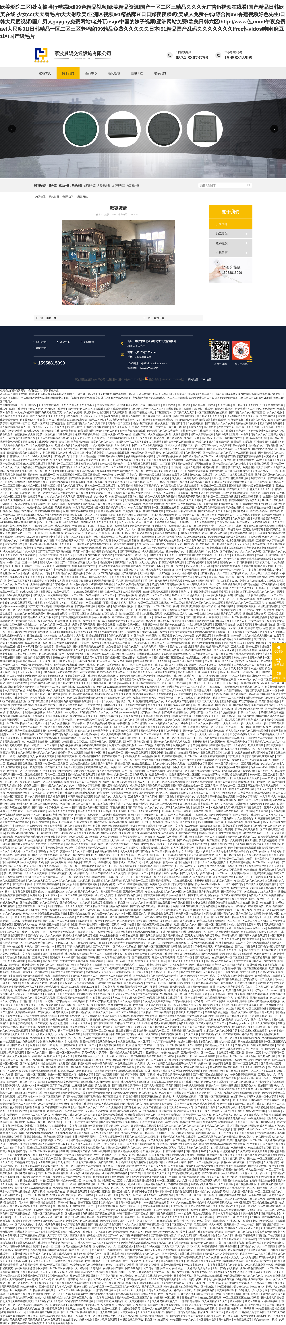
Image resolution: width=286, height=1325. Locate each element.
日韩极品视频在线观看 (266, 1034)
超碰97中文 (202, 1293)
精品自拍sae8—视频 (266, 1319)
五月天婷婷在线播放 (271, 423)
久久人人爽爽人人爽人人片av (230, 1114)
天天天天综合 (242, 544)
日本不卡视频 (66, 1030)
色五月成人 (137, 1231)
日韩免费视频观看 (141, 467)
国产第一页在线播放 (265, 961)
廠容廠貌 (82, 196)
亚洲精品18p (81, 873)
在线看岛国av (230, 686)
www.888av (257, 1286)
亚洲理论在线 (85, 496)
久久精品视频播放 (135, 705)
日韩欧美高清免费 (209, 708)
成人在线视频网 (102, 862)
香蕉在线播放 (38, 1111)
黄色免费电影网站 (189, 1286)
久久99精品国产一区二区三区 (106, 1286)
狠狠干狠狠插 (109, 858)
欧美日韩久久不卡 (191, 767)
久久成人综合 (205, 1100)
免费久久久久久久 (22, 1034)
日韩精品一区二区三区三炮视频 (115, 898)
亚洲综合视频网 (31, 1220)
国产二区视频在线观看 (45, 855)
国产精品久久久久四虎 (246, 405)
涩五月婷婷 (77, 602)
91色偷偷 (107, 474)
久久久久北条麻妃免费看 (165, 650)
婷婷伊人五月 (254, 1052)
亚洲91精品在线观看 (250, 807)
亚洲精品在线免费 (80, 913)
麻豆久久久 (207, 1041)
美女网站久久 (191, 628)
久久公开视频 (195, 1045)
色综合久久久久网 (222, 1235)
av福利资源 (127, 961)
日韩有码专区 (151, 1261)
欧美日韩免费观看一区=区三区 (151, 792)
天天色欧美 (206, 566)
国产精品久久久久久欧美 (14, 416)
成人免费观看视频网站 (128, 1228)
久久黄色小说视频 (157, 449)
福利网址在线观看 (233, 1261)
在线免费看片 (260, 1151)
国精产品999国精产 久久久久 (125, 1147)
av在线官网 (184, 752)
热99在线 (124, 1015)
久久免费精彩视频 (59, 500)
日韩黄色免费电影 (245, 983)
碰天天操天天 (18, 994)
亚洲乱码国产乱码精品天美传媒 (104, 650)
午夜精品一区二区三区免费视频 (249, 968)
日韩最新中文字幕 (181, 716)
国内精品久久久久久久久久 (194, 514)
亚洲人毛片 (192, 566)
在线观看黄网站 (220, 591)
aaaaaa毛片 (245, 679)
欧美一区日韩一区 (141, 617)
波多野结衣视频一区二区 (31, 906)
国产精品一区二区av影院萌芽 (236, 858)
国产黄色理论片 (69, 902)
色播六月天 (223, 898)
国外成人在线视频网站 (185, 573)
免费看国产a (125, 485)
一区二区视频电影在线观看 (79, 518)
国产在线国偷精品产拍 (32, 478)
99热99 (240, 661)
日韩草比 (144, 478)
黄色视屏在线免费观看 (68, 609)
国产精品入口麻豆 (144, 858)
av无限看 (275, 811)
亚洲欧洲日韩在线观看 (179, 408)
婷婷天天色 (41, 723)
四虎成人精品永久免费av (111, 672)
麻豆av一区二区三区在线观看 (44, 1122)
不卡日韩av (51, 895)
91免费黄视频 (93, 705)
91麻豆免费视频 (181, 902)
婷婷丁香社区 (77, 613)
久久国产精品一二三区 (265, 470)
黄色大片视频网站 (124, 544)
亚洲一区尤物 (45, 1001)
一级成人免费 (36, 408)
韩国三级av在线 (207, 1319)
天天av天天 (141, 953)
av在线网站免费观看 (114, 620)
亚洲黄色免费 (228, 1151)
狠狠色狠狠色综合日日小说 (164, 767)
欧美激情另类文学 (253, 467)
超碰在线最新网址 (96, 635)
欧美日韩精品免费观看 (215, 533)
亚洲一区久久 (93, 1315)
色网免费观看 (103, 449)
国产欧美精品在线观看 (136, 650)
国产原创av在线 (80, 441)
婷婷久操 (131, 1282)
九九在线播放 (188, 920)
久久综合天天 (99, 1282)
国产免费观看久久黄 (74, 1092)
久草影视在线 (35, 994)
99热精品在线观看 (84, 770)
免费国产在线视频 (273, 496)
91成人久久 (223, 620)
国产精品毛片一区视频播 (149, 968)
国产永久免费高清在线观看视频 (109, 1198)
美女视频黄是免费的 (57, 836)
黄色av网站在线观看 (233, 1162)
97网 (83, 463)
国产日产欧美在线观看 (246, 814)
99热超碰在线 (201, 745)
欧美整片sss (144, 657)
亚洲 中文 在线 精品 (32, 1158)
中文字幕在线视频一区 (110, 1136)
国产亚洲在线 (86, 1004)
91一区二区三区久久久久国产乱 (174, 1180)
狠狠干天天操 (190, 445)
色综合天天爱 (175, 544)
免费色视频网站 (205, 759)
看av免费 (75, 1173)
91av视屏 (262, 642)
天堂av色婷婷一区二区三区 (58, 1165)
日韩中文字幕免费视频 (35, 668)
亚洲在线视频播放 (35, 712)
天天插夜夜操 (20, 1257)
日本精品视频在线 (131, 416)
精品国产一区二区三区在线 (154, 595)
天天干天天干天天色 (23, 1217)
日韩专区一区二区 (86, 1045)
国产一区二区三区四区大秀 (202, 737)
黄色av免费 (90, 1180)
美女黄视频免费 (268, 840)
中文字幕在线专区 (113, 789)
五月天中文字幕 (93, 657)
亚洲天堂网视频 (41, 822)
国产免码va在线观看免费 (146, 833)
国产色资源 (184, 405)
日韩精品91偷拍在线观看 (154, 847)
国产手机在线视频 (189, 598)
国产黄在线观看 (184, 1191)
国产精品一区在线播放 (55, 620)
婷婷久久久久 (83, 730)
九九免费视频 (208, 906)
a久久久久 (131, 1224)
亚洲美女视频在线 (165, 672)
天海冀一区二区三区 (119, 423)
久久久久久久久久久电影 (173, 979)
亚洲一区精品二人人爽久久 (161, 492)
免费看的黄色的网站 (34, 1275)
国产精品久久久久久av (210, 416)
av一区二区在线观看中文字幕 (76, 895)
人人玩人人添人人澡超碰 (243, 1257)
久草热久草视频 (111, 653)
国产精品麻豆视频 (79, 1133)
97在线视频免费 (10, 470)
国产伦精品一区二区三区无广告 (135, 1297)
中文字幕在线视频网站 (50, 748)
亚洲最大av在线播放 (228, 759)
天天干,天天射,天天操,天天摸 (57, 1272)
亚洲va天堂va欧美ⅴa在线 (117, 434)
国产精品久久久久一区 (20, 1081)
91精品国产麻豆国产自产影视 (227, 1169)
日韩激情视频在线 (265, 624)
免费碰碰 (87, 1213)
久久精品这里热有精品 (127, 639)
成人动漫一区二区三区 (91, 1242)
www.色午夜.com (256, 928)
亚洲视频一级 (232, 1224)
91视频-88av (212, 1019)
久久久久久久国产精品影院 (20, 748)
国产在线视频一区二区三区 (265, 898)
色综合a (166, 474)
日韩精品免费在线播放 (184, 1169)
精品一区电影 (32, 745)
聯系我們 (41, 347)
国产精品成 (277, 511)
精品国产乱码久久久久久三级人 (192, 1111)
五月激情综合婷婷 (84, 983)
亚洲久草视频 (148, 1074)
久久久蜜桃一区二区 (125, 811)
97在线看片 (44, 1012)
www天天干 (101, 968)
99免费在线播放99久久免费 (68, 650)
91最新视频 (165, 635)
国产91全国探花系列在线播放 (194, 463)
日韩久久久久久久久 (259, 489)
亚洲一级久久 (99, 741)
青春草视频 (222, 767)
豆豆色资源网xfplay (195, 536)
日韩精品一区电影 (48, 851)
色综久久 (201, 441)
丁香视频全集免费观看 (86, 459)
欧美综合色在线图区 (166, 533)
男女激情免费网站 (256, 577)
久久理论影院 (117, 1282)
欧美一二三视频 (111, 1308)
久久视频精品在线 (121, 939)
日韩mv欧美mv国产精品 (249, 803)
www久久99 (164, 836)
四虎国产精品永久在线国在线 (94, 994)
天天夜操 (150, 836)
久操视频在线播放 (10, 1220)
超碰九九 (42, 1154)
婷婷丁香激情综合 (237, 1125)
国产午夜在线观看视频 (255, 759)
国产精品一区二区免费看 (212, 924)
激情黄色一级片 (167, 697)
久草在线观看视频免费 (18, 957)
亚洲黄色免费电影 (140, 525)
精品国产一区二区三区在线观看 (167, 737)
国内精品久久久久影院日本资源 (121, 547)
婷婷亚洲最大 (247, 459)
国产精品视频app (134, 983)
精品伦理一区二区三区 (214, 485)
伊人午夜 (79, 635)
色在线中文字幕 (199, 518)
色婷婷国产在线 (56, 1191)
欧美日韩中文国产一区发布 (177, 1103)
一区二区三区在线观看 (166, 507)
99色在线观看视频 (178, 1184)
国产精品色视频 (99, 1008)
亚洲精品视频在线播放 (115, 1173)
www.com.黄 (39, 708)
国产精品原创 (229, 1078)
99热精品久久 (168, 470)
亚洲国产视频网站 (161, 880)
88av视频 (27, 646)
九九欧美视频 (149, 646)
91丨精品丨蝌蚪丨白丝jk (164, 873)
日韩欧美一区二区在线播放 (179, 441)
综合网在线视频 (243, 639)
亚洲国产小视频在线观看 (123, 745)
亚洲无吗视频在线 (151, 1096)
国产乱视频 (221, 1059)
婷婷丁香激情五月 (88, 1202)
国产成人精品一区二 (29, 485)
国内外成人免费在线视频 (76, 1231)
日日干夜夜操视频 (159, 1154)
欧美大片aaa (30, 913)
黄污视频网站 (238, 1158)
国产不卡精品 (44, 734)
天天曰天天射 (222, 555)
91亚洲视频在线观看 (107, 1239)
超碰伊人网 (201, 994)
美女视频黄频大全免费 (247, 778)
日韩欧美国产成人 (230, 467)
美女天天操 (186, 898)
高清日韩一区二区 (20, 423)
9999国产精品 (98, 1001)
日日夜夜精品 (245, 562)
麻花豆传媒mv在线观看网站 (126, 909)
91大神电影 (41, 920)
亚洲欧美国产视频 (184, 1092)
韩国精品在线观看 (103, 708)
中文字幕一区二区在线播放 (123, 847)
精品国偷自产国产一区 (209, 1133)
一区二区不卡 (277, 935)
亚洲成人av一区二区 (211, 558)
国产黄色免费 (50, 961)
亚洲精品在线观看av (24, 789)
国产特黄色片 (170, 1253)
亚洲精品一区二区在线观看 (170, 1045)
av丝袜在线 (248, 1224)
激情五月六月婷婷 (111, 569)
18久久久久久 (53, 496)
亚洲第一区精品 (121, 533)
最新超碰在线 (108, 514)
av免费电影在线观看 (270, 1206)
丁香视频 (147, 580)
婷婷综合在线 (64, 646)
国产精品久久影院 (237, 1015)
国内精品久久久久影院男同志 (211, 1191)
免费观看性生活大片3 (87, 1056)
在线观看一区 (48, 474)
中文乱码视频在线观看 (200, 624)
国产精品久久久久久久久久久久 (186, 961)
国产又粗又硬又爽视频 (208, 1180)
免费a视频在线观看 (70, 745)
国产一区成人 (209, 1052)
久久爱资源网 (226, 1184)
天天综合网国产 (240, 668)
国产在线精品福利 (54, 1136)
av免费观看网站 (239, 767)
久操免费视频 (18, 639)
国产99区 (241, 430)
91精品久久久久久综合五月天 (221, 1030)
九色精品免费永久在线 (83, 763)
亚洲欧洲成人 (13, 1085)
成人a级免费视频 (210, 492)
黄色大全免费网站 (22, 705)
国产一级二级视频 (175, 1140)
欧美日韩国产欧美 (27, 474)
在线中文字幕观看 (153, 511)
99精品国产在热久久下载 (132, 690)
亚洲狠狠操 (235, 485)
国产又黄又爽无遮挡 (39, 606)
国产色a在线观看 (44, 646)
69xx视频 (92, 631)
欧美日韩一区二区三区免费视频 (35, 1169)
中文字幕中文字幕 (121, 803)
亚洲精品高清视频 (185, 1312)
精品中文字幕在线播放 (33, 1026)
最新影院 (27, 920)
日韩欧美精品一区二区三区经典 (63, 840)
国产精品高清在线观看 (43, 1070)
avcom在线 (50, 635)
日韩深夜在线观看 (80, 620)
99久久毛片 (77, 836)
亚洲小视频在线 (225, 942)
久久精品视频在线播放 (91, 880)
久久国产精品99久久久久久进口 (108, 873)
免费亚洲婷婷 (186, 1023)
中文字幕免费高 (95, 452)
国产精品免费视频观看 (163, 1213)
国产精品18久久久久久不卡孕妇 (40, 617)
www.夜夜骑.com (193, 1264)
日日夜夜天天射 (119, 727)
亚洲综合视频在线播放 (164, 752)
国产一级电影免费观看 (161, 558)
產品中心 (65, 342)
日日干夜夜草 (98, 525)
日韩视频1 (46, 591)
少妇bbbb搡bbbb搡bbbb (40, 1133)
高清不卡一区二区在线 (162, 690)
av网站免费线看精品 (129, 1048)
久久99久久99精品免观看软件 (133, 584)
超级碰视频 (16, 745)
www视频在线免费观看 (43, 683)
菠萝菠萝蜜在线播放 (250, 456)
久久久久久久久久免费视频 (28, 858)
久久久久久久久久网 (159, 705)
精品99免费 (84, 1063)
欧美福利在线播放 (107, 1129)
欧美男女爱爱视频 (160, 884)
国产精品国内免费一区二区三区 (90, 807)
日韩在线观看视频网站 (96, 939)
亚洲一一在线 (30, 562)
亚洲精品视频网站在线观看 (210, 631)
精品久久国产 (131, 646)
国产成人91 (195, 683)
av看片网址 (11, 1235)
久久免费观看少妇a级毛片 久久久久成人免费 (141, 1165)
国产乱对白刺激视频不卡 (154, 1315)
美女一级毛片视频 (45, 997)
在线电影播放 (260, 617)
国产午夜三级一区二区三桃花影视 (195, 1195)
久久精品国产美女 (99, 679)
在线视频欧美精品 (12, 635)
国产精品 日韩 (153, 452)
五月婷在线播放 (57, 796)
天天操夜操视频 (130, 716)
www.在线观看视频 (216, 595)
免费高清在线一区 (108, 1162)
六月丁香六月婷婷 (108, 1275)
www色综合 (191, 825)
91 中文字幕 (130, 1100)
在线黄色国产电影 (188, 1041)
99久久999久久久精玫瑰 (149, 1026)
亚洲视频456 (67, 1045)
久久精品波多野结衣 (243, 555)
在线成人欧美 (167, 789)
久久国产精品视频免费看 (63, 642)
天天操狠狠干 (185, 522)
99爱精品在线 (163, 745)
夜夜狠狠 (120, 562)
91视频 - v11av (57, 628)
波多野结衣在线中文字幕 (139, 456)
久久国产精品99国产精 (163, 975)
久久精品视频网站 (73, 485)
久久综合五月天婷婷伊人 (219, 997)
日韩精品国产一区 (216, 1315)
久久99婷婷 (224, 405)
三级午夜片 (79, 723)
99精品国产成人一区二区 (218, 1198)
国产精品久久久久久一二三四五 (257, 1246)
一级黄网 (172, 1176)
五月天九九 (191, 935)
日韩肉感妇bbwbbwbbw (104, 1019)
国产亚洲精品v (129, 573)
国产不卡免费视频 (228, 972)
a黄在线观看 (245, 953)
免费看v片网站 (129, 1133)
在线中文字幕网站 (97, 1089)
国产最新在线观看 (226, 679)
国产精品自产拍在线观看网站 (34, 657)
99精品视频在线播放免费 (186, 1173)
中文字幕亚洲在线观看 (138, 463)
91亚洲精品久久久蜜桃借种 (68, 573)
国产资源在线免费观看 (22, 964)
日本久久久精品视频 (84, 456)
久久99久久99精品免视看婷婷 (249, 1111)
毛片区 (120, 580)
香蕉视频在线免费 (25, 434)
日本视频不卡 (185, 862)
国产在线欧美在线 (150, 935)
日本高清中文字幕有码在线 (38, 558)
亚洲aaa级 (28, 441)
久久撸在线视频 (163, 1220)
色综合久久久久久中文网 (61, 811)
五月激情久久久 (267, 1074)
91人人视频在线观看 (77, 1008)
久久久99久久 (138, 449)
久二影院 (218, 602)
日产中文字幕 (70, 449)
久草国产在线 (181, 1242)
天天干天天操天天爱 (60, 708)
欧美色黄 (161, 858)
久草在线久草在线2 (36, 642)
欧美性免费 (201, 1224)
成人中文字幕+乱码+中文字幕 (59, 1257)
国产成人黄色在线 (236, 536)
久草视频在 (62, 1169)
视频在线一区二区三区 (121, 876)
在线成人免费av (21, 503)
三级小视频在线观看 (13, 1052)
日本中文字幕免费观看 (260, 737)
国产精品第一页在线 (204, 405)
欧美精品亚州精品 (49, 924)
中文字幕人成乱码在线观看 (71, 558)
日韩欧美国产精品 (80, 1151)
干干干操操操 (235, 631)
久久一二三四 (25, 694)
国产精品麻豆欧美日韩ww (127, 1085)
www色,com (48, 946)
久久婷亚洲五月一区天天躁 (85, 1026)
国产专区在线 (61, 1209)
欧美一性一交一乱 (184, 1220)
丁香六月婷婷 (50, 1228)
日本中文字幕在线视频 (133, 950)
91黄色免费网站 (222, 639)
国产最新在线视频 (17, 683)
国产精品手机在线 (136, 1279)
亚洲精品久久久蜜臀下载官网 (189, 1154)
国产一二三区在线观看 (73, 562)
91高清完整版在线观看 (80, 796)
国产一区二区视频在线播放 (171, 855)
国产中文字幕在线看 (202, 434)
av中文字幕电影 (224, 803)
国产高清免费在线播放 (72, 858)
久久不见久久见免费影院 (183, 708)
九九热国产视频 (132, 511)
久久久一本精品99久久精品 (212, 675)
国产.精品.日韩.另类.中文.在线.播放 (163, 1268)
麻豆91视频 (251, 840)
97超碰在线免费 (14, 840)
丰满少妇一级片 (205, 1282)
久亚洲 (115, 1081)
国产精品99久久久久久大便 (249, 664)
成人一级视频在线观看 (94, 928)
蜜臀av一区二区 (10, 734)
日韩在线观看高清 (117, 525)
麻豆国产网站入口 (27, 661)
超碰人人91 (272, 1286)
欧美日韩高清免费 (230, 1048)
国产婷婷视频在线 (42, 990)
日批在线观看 (65, 434)
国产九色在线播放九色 (238, 470)
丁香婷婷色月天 (204, 946)
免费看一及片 (192, 438)
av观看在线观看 (129, 935)
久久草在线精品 (242, 518)
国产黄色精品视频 (203, 705)
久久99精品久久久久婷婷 (49, 1301)
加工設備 (222, 233)
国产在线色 (210, 427)
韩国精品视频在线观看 (79, 1059)
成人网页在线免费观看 (106, 1140)
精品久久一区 (209, 800)
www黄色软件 (88, 672)
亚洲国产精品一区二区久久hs (112, 855)
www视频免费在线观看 (156, 1202)
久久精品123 (51, 540)
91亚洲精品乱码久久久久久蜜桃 (113, 694)
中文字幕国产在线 (15, 690)
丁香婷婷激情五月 (216, 529)
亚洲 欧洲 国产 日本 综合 (44, 1045)
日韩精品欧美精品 (93, 588)
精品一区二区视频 (143, 423)
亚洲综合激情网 (203, 694)
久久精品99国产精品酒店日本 (231, 1304)
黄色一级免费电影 (33, 767)
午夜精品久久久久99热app (55, 727)
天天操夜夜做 (69, 430)
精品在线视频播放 (108, 675)
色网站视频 (70, 547)
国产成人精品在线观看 (220, 449)
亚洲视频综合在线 (12, 547)
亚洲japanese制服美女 (51, 789)
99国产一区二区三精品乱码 (251, 876)
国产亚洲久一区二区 (25, 986)
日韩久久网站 (239, 1100)
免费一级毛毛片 (63, 591)
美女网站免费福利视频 (35, 1019)
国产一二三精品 (156, 481)
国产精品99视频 (143, 741)
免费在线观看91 (124, 555)
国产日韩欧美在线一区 (127, 1217)
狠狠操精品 (149, 1217)
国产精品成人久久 (88, 891)
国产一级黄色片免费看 (249, 913)
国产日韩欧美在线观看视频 (153, 887)
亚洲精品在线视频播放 (83, 1275)
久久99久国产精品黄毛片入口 (234, 986)
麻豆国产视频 (251, 503)
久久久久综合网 (217, 847)
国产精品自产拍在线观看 (81, 774)
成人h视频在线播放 (153, 551)
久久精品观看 (50, 577)
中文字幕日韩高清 (215, 1264)
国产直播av (172, 968)
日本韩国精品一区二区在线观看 (38, 1067)
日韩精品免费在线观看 (223, 796)
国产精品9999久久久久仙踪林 (182, 800)
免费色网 (148, 503)
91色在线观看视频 (258, 994)
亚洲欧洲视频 (226, 1122)
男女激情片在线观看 (241, 533)
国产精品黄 (176, 580)
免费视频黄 (72, 416)
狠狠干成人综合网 (75, 1308)
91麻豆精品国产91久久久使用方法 (217, 1136)
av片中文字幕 (29, 862)
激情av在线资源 (83, 639)
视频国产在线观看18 (121, 968)
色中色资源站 (30, 741)
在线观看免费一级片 (260, 906)
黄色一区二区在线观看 (86, 1220)
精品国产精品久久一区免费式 (238, 609)
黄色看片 (107, 555)
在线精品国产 (174, 909)
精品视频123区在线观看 (253, 1030)
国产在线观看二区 (112, 756)
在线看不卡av (191, 1081)
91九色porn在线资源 (102, 1293)
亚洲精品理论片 (192, 1070)
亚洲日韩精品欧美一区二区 (66, 1180)
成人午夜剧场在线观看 (13, 408)
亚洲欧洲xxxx (124, 972)
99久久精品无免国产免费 (259, 1264)
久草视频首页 (60, 950)
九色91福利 (119, 997)
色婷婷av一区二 (271, 536)
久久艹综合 (177, 1206)
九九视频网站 (28, 555)
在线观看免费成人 (115, 588)
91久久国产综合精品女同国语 (158, 547)
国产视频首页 (207, 580)
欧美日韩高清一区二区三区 (184, 774)
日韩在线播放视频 (57, 613)
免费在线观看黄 (117, 1184)
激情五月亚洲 (78, 1235)
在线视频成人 (159, 1081)
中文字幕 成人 (268, 796)
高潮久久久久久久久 (103, 441)
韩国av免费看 (88, 1041)
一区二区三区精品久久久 (19, 723)
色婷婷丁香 (112, 961)
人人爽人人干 (239, 620)
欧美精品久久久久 (250, 686)
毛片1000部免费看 (128, 405)
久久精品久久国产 (42, 525)
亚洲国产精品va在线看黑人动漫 (139, 1242)
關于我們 (68, 196)
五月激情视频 (229, 701)
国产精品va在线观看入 (13, 427)
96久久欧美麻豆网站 (140, 507)
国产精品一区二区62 (49, 686)
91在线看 (262, 481)
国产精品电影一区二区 (158, 588)
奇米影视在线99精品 (87, 814)
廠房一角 (159, 318)
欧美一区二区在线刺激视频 (25, 1239)
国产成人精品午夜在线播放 (15, 1246)
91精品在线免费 (83, 822)
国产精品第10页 (62, 456)
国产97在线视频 (211, 1173)
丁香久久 (132, 474)
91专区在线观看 (86, 917)
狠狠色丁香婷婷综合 (22, 1023)
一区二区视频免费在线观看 (193, 470)
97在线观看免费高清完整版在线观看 (71, 701)
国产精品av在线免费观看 (205, 1078)
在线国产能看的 (108, 1015)
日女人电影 (184, 1235)
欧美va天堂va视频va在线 (205, 818)
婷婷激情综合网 (121, 1176)
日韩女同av (225, 1319)
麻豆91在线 (128, 653)
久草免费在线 (61, 584)
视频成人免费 (196, 551)
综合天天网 (83, 1198)
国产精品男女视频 (42, 898)
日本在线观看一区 (113, 752)
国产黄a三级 (277, 438)
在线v (224, 1257)
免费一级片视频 (230, 1085)
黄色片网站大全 (116, 942)
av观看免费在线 (257, 1118)
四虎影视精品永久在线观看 (22, 452)
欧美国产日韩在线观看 (133, 430)
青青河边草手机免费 (219, 1026)
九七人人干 (141, 781)
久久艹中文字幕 (242, 961)
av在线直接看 (270, 1301)
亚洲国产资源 (149, 1293)
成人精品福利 (236, 1250)
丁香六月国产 (268, 1293)
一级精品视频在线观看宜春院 (143, 840)
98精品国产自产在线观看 (79, 1301)
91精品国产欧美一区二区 (141, 942)
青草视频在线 (268, 416)
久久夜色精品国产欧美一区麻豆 (40, 983)
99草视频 (14, 1158)
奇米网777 (237, 1308)
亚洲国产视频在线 (62, 1114)
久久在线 (81, 631)
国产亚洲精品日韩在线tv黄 (256, 558)
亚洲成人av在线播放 (222, 430)
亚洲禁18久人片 (44, 1100)
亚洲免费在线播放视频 (170, 1143)
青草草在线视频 (276, 544)
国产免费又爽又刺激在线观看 (261, 547)
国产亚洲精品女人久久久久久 (144, 1253)
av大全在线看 (230, 1173)
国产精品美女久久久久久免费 (187, 1315)
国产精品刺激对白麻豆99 (56, 1107)
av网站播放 (127, 1209)
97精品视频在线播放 (102, 584)
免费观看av (210, 1122)
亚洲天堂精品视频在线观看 (262, 1202)
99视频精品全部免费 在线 (232, 1118)
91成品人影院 (13, 1019)
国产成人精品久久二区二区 (199, 456)
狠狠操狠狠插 (164, 1257)
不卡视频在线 (73, 789)
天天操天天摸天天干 (131, 1129)
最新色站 (240, 1103)
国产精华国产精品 (222, 544)
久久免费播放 (203, 697)
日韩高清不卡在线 (22, 884)
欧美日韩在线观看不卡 (13, 935)
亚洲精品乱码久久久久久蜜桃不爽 (80, 833)
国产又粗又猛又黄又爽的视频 (55, 551)
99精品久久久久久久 (263, 591)
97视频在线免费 (33, 635)
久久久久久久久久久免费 (183, 1158)
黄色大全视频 (50, 1239)
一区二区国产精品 (233, 884)
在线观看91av (201, 807)
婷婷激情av (181, 748)
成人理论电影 (120, 427)
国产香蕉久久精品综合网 (141, 1143)
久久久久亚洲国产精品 (253, 1067)
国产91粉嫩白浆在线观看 (208, 1275)
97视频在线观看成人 (52, 869)
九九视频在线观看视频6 (138, 500)
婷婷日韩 (224, 1308)
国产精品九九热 (9, 664)
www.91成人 (268, 778)
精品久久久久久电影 (117, 778)
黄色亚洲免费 (248, 972)
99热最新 (44, 862)
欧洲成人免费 (63, 445)
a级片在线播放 (102, 617)
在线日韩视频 (181, 606)
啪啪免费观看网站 (210, 935)
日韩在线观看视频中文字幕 (205, 770)
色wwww (66, 807)
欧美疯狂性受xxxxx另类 (96, 1176)
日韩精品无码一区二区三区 (52, 1217)
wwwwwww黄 (22, 898)
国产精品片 (69, 719)
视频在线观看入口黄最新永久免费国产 (42, 979)
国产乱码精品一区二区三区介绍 (103, 1096)
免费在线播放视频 (40, 584)
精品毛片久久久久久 (39, 950)
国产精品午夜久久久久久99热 (263, 844)
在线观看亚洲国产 (205, 898)
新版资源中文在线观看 (97, 412)
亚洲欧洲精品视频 (268, 606)
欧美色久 (131, 928)
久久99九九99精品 (184, 635)
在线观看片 (164, 906)
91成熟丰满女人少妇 (185, 588)
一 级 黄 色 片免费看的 (139, 1272)
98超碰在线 (52, 430)
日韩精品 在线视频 (242, 441)
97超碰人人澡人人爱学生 (253, 1290)
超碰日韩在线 (222, 1100)
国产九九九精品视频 (181, 646)
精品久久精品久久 (35, 1048)
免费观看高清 (33, 1107)
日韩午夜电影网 (88, 924)
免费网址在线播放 (70, 1015)
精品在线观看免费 (10, 650)
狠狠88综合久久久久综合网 (192, 796)
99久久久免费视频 (141, 778)
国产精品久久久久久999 (239, 1231)
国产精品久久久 (103, 478)
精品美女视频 (240, 917)
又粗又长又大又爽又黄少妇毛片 (218, 825)
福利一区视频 (13, 566)
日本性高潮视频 (10, 862)
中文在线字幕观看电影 (48, 511)
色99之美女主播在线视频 (211, 1220)
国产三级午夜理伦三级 (164, 1235)
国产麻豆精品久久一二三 (214, 573)
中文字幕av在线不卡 (165, 1041)
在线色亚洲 (254, 536)
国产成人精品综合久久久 (24, 1206)
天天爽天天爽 (178, 449)
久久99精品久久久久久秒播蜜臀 (25, 1293)
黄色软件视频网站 (189, 1176)
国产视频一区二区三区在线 (63, 463)
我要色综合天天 (131, 1308)
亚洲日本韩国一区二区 (211, 822)
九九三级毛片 (88, 909)
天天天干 (204, 1169)
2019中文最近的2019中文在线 (238, 1209)
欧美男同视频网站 (148, 920)
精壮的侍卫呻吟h (206, 1239)
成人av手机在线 (234, 1272)
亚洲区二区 (140, 434)
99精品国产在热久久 (22, 972)
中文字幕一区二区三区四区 (171, 427)
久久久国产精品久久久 (226, 1206)
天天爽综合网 (243, 449)
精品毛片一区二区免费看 (168, 438)
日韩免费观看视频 (246, 606)
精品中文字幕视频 (220, 975)
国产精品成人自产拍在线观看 (179, 1136)
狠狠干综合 (23, 876)
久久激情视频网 (235, 1008)
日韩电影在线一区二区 (70, 829)
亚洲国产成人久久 (17, 1045)
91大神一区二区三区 (24, 851)
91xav (225, 492)
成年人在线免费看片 (220, 664)
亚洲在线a (134, 796)
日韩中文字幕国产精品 (146, 485)
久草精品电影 (269, 950)
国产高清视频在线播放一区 (188, 785)
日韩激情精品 (54, 1297)
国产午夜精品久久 (211, 1034)
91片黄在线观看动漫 (216, 500)
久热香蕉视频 (229, 712)
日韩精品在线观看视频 (131, 1070)
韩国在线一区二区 (107, 917)
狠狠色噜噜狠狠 (277, 928)
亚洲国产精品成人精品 (108, 668)
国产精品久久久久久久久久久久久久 (177, 1217)
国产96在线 (183, 840)
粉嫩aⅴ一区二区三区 (70, 1037)
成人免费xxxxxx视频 (158, 1169)
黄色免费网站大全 (272, 939)
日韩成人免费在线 (34, 430)
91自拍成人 (167, 664)
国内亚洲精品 (73, 1213)
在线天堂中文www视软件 (61, 931)
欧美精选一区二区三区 (233, 785)
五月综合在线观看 (55, 408)
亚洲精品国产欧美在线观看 (73, 997)
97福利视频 (242, 997)
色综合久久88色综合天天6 (15, 500)
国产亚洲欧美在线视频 (172, 1015)
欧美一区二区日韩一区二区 (179, 734)
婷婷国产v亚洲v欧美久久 (46, 1056)
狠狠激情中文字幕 (67, 756)
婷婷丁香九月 (18, 1147)
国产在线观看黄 (125, 1067)
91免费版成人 (82, 741)
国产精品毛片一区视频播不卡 (72, 1001)
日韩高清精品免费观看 (128, 895)
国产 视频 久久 (64, 639)
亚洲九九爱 (238, 646)
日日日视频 (186, 1118)
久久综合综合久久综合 (118, 697)
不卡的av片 (123, 1056)
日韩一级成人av (19, 803)
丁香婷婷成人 (111, 602)
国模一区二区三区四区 (17, 580)
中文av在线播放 (123, 953)
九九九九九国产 (267, 891)
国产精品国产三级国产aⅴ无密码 (138, 675)
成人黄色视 (174, 1070)
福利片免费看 (133, 756)
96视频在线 (93, 613)
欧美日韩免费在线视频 (186, 906)
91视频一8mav (139, 844)
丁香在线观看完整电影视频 (84, 759)
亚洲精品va (166, 1111)
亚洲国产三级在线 (177, 481)
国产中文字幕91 (102, 946)
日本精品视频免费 (193, 529)
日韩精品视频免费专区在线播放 (30, 631)
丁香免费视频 (118, 807)
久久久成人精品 (31, 1165)
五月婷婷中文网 (56, 697)
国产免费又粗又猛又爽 (49, 412)
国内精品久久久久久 (105, 1246)
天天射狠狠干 (136, 814)
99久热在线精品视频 (60, 1253)
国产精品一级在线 (150, 712)
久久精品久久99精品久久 (157, 1290)
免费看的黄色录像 (34, 547)
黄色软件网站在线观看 (71, 752)
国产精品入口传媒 (275, 1048)
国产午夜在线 (229, 727)
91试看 (117, 1059)
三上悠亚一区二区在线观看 (42, 653)
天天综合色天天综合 (25, 865)
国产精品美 (106, 1220)
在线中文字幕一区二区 (232, 427)
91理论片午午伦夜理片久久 (239, 588)
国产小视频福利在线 (188, 569)
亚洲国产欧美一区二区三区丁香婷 (186, 686)
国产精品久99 (111, 1209)
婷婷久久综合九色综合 (134, 1162)
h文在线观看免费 (183, 880)
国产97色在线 (28, 1063)
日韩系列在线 (80, 990)
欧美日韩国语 (174, 1085)
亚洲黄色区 (81, 1286)
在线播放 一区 (37, 931)
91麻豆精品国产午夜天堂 (266, 518)
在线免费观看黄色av (196, 1067)
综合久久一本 (95, 1253)
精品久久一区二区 (79, 1250)
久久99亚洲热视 (227, 1107)
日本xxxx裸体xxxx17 (62, 631)
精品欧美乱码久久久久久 (84, 716)
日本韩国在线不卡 (131, 1202)
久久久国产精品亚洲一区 (152, 1107)
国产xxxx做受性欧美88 (40, 639)
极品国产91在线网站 (258, 851)
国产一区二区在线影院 (116, 467)
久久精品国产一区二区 (132, 1019)
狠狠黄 (234, 591)
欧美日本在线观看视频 (55, 1250)
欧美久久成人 (136, 862)
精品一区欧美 (54, 1158)
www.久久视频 (264, 459)
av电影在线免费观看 (16, 697)
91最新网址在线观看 (84, 566)
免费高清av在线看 (25, 1012)
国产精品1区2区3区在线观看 (41, 544)
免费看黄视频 (61, 1187)
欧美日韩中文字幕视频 (244, 1004)
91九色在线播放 (79, 584)
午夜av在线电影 (170, 1052)
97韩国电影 (140, 514)
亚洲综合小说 (90, 800)
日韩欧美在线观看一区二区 (203, 727)
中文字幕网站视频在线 (18, 1191)
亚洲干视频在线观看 (51, 518)
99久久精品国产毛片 (29, 1176)
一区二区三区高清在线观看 (86, 887)
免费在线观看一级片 (260, 1279)
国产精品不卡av (149, 730)
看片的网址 (16, 1107)
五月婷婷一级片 (190, 1052)
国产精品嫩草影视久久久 (62, 1242)
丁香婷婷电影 (211, 503)
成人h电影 (231, 1312)
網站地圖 (193, 379)
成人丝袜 (108, 1165)
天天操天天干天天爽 (189, 496)
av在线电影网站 (211, 774)
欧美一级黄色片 (36, 1089)
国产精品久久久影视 (93, 470)
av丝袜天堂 (14, 562)
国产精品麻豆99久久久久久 (270, 474)
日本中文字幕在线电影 (156, 895)
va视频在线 (91, 836)
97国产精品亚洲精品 (249, 514)
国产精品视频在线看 (52, 1008)
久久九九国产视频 (145, 898)
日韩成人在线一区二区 (86, 975)
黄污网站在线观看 (73, 1096)
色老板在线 (251, 869)
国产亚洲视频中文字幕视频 (76, 617)
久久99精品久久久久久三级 (226, 950)
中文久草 (242, 1217)
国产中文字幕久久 (261, 1019)
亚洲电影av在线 (90, 734)
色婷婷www (42, 972)
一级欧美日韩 (239, 1147)
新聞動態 (89, 342)
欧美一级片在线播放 (46, 909)
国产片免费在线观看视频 (164, 953)
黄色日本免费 (217, 1015)
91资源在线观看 (242, 1319)
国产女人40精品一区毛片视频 (155, 1008)
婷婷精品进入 (73, 588)
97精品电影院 (124, 1304)
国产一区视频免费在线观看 (223, 931)
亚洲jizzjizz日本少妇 (244, 781)
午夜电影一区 (271, 913)
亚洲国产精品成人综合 (142, 412)
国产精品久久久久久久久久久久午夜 (81, 467)
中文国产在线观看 (89, 642)
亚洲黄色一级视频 (133, 891)
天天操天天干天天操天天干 (255, 1173)
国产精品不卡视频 (197, 975)
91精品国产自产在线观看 (270, 716)
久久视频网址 (113, 880)
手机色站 (209, 1059)
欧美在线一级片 (158, 774)
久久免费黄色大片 (43, 445)
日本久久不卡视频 (171, 730)
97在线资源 (142, 961)
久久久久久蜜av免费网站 (44, 803)
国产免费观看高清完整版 (31, 968)
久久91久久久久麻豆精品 (169, 679)
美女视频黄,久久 (266, 598)
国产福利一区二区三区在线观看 (85, 408)
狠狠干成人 (120, 862)
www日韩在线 (25, 909)
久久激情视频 (76, 1261)
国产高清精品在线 (20, 1213)
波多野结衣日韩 (169, 920)
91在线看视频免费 (204, 1290)
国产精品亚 (256, 917)
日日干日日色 (135, 807)
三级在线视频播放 (249, 683)
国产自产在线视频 (38, 449)
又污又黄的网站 (182, 694)
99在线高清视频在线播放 (168, 1067)
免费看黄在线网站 (21, 1118)
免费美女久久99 (257, 895)
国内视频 (22, 895)
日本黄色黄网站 (183, 1275)
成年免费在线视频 (243, 975)
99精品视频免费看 (32, 540)
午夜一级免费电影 (53, 847)
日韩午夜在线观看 (53, 953)
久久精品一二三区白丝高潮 (156, 1012)
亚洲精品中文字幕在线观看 (196, 650)
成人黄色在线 (216, 730)
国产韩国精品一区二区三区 (109, 1187)
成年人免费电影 (182, 705)
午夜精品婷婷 (210, 1246)
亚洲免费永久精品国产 (168, 423)
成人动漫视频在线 (156, 628)
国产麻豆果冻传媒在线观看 (89, 646)
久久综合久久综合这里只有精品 (50, 716)
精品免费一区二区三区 (211, 1312)
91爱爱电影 (261, 1107)
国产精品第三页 (141, 957)
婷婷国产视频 (117, 737)
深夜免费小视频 (148, 1111)
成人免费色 (71, 748)
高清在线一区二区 (138, 873)
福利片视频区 (138, 748)
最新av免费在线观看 (90, 547)
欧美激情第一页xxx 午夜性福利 (115, 661)
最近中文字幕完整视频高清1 (99, 1048)
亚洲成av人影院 (104, 895)
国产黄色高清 (246, 792)
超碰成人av (195, 427)
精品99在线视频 (228, 1246)
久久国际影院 (272, 1162)
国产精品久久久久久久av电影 (230, 463)
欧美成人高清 (205, 920)
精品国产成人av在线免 (50, 514)
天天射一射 (19, 1089)
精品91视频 (274, 1198)
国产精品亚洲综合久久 (20, 997)
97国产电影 (138, 635)
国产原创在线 (204, 639)
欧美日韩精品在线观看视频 (78, 694)
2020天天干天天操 (38, 536)
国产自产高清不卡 (253, 1048)
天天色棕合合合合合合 (198, 1268)
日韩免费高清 (58, 1304)
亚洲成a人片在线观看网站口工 (169, 525)
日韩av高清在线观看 (256, 438)
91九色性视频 (153, 862)
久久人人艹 (263, 789)
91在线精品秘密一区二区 (241, 1187)
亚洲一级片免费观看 (68, 522)
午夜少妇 (45, 770)
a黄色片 (65, 602)
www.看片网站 (207, 1056)
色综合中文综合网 (75, 847)
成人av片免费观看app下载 (211, 547)
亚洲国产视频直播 (104, 580)
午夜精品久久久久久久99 (248, 880)
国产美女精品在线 (149, 474)
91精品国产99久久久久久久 (99, 1067)
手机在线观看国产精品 (123, 1034)
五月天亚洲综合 (250, 763)
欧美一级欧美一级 (171, 1264)
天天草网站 (56, 1154)
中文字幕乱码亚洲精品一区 (88, 507)
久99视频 (255, 1217)
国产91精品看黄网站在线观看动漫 (135, 536)
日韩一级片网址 (267, 1004)
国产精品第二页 (92, 789)
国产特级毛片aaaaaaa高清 (59, 917)
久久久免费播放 (24, 467)
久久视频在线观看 (189, 485)
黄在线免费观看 (43, 679)
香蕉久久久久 (101, 1012)
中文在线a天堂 (121, 617)
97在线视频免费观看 (19, 595)
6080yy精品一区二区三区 (100, 595)
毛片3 (26, 1282)
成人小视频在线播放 (225, 792)
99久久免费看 (55, 712)
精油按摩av (26, 419)
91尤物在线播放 (126, 1041)
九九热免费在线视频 (206, 1089)
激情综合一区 (251, 672)
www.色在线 (185, 1213)
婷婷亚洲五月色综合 (185, 1008)
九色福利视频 (221, 694)
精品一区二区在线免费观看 (114, 844)
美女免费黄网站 (119, 906)
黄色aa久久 (66, 851)
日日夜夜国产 (75, 657)
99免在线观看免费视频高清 (264, 1147)
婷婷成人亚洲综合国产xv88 (103, 1235)
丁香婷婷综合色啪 (183, 884)
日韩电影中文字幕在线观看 (232, 1195)
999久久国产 (32, 946)
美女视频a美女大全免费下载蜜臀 (207, 1140)
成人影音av (232, 730)
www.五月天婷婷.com (227, 763)
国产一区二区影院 (148, 1078)
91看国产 (134, 427)
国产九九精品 (138, 481)
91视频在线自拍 (156, 997)
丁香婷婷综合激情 (247, 650)
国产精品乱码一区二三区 (57, 876)
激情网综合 (174, 628)
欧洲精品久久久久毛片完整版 (124, 1001)
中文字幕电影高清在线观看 (147, 1056)
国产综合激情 (209, 1286)
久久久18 (71, 891)
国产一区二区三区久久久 (36, 1114)
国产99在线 (137, 598)
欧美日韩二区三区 (50, 741)
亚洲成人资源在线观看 (198, 1206)
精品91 (27, 573)
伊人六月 (140, 1275)
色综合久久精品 (82, 708)
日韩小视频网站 (119, 748)
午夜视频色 (124, 723)
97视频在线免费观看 (47, 467)
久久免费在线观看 (49, 405)
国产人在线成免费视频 (228, 584)
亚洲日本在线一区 (43, 1246)
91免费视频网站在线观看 (223, 1067)
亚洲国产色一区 (112, 1315)
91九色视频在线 (109, 716)
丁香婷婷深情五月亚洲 (173, 931)
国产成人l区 (39, 595)
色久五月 (117, 1180)
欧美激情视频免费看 (263, 705)
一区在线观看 (94, 602)
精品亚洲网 (106, 562)
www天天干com (194, 865)
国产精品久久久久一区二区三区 (247, 412)
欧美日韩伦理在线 (213, 1231)
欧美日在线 (49, 829)
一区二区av (220, 873)
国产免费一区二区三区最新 (28, 533)
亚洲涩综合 (244, 825)
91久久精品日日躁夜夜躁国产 (196, 803)
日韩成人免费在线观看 (70, 705)
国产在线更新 (188, 822)
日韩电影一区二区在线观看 (100, 485)
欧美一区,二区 (144, 522)
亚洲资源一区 (262, 909)
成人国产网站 (144, 1067)
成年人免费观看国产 (13, 1279)
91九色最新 (65, 1162)
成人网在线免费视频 (109, 770)
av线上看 (273, 862)
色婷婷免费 (86, 449)
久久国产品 (66, 555)
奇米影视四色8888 (90, 756)
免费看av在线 (180, 474)
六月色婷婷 (206, 1217)
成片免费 (70, 953)
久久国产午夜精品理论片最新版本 (158, 1118)
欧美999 (168, 416)
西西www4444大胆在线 (264, 767)
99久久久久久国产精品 (128, 708)
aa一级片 (120, 474)
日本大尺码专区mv (105, 1070)
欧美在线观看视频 (163, 419)
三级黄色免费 (82, 544)
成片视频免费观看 (12, 430)
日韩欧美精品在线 (149, 1282)
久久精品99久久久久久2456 (108, 913)
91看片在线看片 (152, 1151)
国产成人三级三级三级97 (97, 609)
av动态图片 (222, 474)
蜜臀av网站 (169, 862)
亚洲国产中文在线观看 (96, 1034)
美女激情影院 (103, 1085)
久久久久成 (6, 1162)
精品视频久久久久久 (217, 668)
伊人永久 (67, 1056)
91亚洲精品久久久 (132, 1103)
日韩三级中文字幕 (173, 1151)
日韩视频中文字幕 (133, 569)
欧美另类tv (113, 470)
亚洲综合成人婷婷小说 (197, 478)
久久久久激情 (212, 1257)
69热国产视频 (236, 595)
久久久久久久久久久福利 (126, 577)
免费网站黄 (104, 606)
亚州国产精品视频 (245, 1235)
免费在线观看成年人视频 (109, 529)
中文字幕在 (99, 1231)
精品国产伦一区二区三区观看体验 (139, 470)
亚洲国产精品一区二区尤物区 (52, 763)
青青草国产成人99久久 (232, 737)
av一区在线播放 (54, 533)
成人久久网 (146, 438)
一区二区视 (64, 624)
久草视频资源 (75, 1304)
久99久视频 (153, 1246)
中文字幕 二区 (261, 986)
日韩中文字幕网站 (226, 833)
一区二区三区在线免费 (35, 1195)
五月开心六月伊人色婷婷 (208, 690)
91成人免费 (238, 580)
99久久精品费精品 (186, 558)
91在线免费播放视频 (217, 1012)
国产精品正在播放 (142, 533)
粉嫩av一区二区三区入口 (62, 1074)
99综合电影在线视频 (170, 675)
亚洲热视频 (192, 829)
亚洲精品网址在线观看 (186, 1209)
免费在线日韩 (211, 467)
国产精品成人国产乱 (75, 1158)
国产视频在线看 (179, 518)
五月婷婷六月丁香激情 (252, 1312)
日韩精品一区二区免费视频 (214, 1096)
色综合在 (247, 1034)
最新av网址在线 (239, 492)
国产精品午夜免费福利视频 (128, 829)
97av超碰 (40, 1081)
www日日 (262, 555)
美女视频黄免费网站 (190, 1059)
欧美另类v (103, 792)
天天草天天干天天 (57, 1235)
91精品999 (137, 452)
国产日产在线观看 (60, 1085)
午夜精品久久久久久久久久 (187, 1198)
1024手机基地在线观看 (98, 1169)
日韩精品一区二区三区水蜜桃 (130, 609)
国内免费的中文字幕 (72, 540)
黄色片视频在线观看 (250, 833)
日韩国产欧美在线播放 (235, 1180)
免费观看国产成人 (42, 664)
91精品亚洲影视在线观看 (45, 818)
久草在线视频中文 (22, 1301)
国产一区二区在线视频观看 (28, 774)
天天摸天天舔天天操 (107, 1195)
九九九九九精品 (148, 562)
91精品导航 (97, 961)
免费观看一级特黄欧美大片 (48, 1059)
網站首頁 (54, 196)
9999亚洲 (239, 1202)
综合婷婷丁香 (246, 1107)
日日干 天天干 (148, 489)
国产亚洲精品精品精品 (115, 785)
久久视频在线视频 (214, 865)
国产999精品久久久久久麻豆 (214, 511)
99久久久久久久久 (85, 1114)
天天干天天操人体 (54, 427)
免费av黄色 (246, 1268)
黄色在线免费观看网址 (72, 653)
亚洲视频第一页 (182, 745)
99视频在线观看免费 (200, 887)
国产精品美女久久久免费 (210, 1165)
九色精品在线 (114, 646)
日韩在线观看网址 (33, 496)
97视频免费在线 (241, 1026)
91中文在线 (199, 902)
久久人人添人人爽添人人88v (83, 1143)
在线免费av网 (253, 822)
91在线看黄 (16, 811)
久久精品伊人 (159, 972)
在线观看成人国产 (203, 814)
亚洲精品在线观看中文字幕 (177, 577)
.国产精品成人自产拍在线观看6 (127, 1052)
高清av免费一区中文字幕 (262, 1096)
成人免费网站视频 (15, 950)
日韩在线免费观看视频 (251, 1041)
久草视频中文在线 (45, 705)
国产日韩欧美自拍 (38, 701)
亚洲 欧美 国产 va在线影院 (49, 419)
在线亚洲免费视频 (47, 441)
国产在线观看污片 (10, 668)
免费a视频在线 (150, 759)
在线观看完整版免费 (43, 580)
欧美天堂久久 (98, 492)
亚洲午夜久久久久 (176, 551)
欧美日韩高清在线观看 (213, 419)
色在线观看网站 (89, 884)
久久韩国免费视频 (152, 613)
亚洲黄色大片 (249, 1085)
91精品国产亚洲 (132, 591)
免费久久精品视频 (119, 635)
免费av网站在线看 (268, 1239)
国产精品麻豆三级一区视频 (259, 485)
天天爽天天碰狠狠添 (97, 1111)
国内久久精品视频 (225, 1041)
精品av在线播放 (118, 822)
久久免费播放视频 (204, 522)
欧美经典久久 (257, 1304)
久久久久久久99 (270, 763)
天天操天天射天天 (184, 412)
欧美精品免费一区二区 (113, 884)
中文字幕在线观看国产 (125, 1118)
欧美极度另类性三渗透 (203, 606)
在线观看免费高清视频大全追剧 (90, 727)
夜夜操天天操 (246, 1078)
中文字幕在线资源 (268, 653)
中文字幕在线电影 (104, 1297)
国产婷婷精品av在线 (190, 503)
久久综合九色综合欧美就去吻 (227, 851)
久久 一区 (96, 1209)
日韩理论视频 (230, 935)
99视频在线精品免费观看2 (241, 653)
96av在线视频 (235, 865)
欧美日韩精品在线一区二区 (208, 719)
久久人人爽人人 (270, 814)
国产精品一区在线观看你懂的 (77, 855)
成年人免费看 (27, 1129)
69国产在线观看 (59, 1019)
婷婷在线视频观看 (190, 1122)
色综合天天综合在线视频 (190, 939)
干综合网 (273, 588)
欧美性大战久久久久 (61, 825)
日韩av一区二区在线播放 (236, 617)
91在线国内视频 (34, 840)
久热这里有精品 (176, 844)
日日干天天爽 (212, 683)
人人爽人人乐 (176, 829)
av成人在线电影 (267, 580)
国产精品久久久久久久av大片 (104, 1100)
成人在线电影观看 (149, 964)
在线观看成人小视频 (198, 657)
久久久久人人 (157, 642)
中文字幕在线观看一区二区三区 (66, 595)
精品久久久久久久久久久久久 (116, 719)
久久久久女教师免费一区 (21, 1154)
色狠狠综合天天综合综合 (29, 836)
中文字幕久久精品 (100, 997)
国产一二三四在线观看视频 (202, 1308)
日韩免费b (227, 818)
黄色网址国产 (32, 785)
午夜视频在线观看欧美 (76, 1293)
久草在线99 (235, 547)
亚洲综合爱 (36, 895)
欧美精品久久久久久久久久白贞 (225, 1154)
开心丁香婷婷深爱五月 (242, 734)
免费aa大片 (28, 1085)
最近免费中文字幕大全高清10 (265, 785)
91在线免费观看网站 (86, 591)
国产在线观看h (232, 1034)
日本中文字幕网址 (30, 829)
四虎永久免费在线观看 (178, 719)
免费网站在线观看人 (170, 540)
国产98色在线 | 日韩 (189, 672)
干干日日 (249, 1308)
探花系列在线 (86, 931)
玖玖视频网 (49, 672)
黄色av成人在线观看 (202, 474)
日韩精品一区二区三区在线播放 (236, 1081)
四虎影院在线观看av (172, 1034)
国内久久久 (73, 470)
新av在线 (64, 441)
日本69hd (79, 1253)
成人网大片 (69, 496)
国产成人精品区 (259, 511)
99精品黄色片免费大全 (144, 1015)
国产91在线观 (56, 588)
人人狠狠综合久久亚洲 (265, 1026)
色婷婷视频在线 (220, 1147)
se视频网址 (252, 661)
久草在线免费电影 (48, 1004)
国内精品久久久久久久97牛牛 (172, 723)
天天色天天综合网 (80, 1023)
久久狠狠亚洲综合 (256, 595)
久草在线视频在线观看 (100, 481)
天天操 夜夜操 (63, 507)
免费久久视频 (30, 650)
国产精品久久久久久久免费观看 (55, 1129)
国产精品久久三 (236, 489)
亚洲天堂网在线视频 (272, 405)
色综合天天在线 (183, 1290)
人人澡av (12, 1070)
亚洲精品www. (169, 759)
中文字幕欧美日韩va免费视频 (174, 1074)
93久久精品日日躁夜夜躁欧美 (238, 716)
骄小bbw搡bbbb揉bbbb (208, 884)
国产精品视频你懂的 (268, 1224)
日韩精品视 (98, 438)
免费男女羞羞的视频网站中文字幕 (254, 752)
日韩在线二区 (41, 1304)
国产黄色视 (130, 1107)
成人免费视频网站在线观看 (116, 734)
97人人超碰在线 (9, 1067)
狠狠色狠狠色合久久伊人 (39, 942)
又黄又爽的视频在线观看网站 (98, 536)
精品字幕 (209, 767)
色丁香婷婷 (247, 811)
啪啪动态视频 (54, 547)
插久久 (97, 620)
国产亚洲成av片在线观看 (262, 1165)
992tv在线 (158, 822)
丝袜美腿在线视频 (82, 1085)
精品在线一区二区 (133, 668)
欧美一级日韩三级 (12, 873)
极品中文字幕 (86, 1074)
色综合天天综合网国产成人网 (162, 1231)
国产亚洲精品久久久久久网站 (185, 500)
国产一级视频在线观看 (28, 489)
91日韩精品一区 (136, 997)
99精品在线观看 (185, 1133)
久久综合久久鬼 (148, 1092)
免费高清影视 (110, 613)
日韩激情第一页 (163, 1191)
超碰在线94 (59, 657)
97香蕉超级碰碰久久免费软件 (239, 770)
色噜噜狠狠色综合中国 (259, 507)
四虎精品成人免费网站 (204, 1184)
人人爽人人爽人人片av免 (49, 1034)
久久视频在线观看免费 (241, 1315)
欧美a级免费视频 (158, 1158)
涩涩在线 (45, 650)
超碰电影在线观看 (221, 657)
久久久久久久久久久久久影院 (150, 459)
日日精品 (254, 1114)
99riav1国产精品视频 (74, 957)
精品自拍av (69, 686)
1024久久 (191, 679)
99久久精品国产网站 (221, 994)
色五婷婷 (97, 1250)
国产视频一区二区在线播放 (120, 657)
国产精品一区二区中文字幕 (64, 928)
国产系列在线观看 (127, 595)
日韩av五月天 (123, 763)
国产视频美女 (18, 1122)
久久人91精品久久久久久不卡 (78, 405)
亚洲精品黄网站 (91, 1173)
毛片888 (24, 1202)
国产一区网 (149, 1228)
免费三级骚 (188, 507)
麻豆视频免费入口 (263, 1220)
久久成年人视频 (84, 851)
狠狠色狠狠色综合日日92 (94, 748)
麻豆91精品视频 (138, 1154)
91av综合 (169, 1056)
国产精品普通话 (202, 876)
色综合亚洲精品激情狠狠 (240, 540)
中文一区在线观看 (220, 518)
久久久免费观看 (66, 994)
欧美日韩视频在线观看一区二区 (88, 1184)
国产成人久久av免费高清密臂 (221, 1253)
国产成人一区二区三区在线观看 (114, 865)
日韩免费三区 (75, 628)
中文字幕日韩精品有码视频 (181, 511)
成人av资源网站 (59, 887)
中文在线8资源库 (25, 412)
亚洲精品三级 (8, 672)
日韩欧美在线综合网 (255, 613)
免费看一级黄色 (161, 478)
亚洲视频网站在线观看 (185, 1037)
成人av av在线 (166, 620)
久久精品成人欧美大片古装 (248, 745)
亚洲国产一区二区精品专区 (120, 920)
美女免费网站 (30, 518)
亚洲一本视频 (225, 1103)
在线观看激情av (89, 489)
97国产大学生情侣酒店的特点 (41, 1015)
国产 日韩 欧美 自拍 (147, 664)
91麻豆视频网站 (101, 1151)
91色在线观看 (210, 598)
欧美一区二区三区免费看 (264, 774)
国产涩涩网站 (241, 705)
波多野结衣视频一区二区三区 (81, 514)
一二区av (15, 920)
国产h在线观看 (104, 1074)
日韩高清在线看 (234, 822)
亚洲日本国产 (179, 591)
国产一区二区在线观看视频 (53, 1173)
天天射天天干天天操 (173, 1246)
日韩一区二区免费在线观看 (48, 1213)
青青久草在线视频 (182, 836)
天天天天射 (108, 1056)
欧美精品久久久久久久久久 (25, 577)
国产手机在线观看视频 (58, 598)
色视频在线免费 (52, 1176)
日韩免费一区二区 (137, 737)
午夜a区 (44, 1180)
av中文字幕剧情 (196, 449)
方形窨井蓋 (89, 185)
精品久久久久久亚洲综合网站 (267, 434)
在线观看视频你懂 (137, 884)
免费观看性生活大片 (176, 613)
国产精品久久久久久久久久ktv (58, 785)
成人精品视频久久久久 (143, 727)
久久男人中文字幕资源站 (157, 1001)
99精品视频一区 (197, 931)
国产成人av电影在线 (125, 946)
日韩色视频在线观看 (159, 785)
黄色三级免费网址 (20, 525)
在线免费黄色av (26, 438)
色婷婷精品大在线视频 (40, 507)
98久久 (125, 1125)
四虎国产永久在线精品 (172, 624)
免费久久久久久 (46, 964)
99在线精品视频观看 (241, 1059)
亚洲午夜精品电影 (189, 1301)
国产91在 (135, 1173)
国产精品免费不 (196, 562)
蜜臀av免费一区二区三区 (206, 840)
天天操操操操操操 (38, 887)
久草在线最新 (120, 449)
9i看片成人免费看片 (23, 1125)
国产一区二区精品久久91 (241, 836)
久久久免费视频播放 (135, 558)
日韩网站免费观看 (85, 661)
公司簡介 (222, 224)
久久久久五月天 (204, 1129)
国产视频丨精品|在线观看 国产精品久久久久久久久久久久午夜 (184, 609)
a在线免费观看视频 (256, 865)
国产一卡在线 (8, 438)
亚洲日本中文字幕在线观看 (78, 511)
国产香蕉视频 (210, 968)
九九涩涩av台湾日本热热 (121, 419)
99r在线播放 (249, 566)
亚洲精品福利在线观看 (151, 529)
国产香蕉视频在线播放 (181, 1165)
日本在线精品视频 (186, 833)
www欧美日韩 (29, 1286)
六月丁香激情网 (178, 683)
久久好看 (132, 562)
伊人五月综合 (127, 522)
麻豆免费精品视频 (49, 737)
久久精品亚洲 (131, 1315)
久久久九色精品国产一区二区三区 (58, 865)
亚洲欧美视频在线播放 (20, 763)
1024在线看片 (246, 642)
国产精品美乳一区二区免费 (257, 979)
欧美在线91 (21, 1290)
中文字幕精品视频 (197, 1015)
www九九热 (90, 1078)
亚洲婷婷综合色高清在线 (26, 620)
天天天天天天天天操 (208, 701)
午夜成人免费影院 (194, 1085)
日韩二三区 (126, 800)
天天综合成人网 (258, 1125)
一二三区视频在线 (246, 452)
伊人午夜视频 (38, 697)
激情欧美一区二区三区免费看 (187, 668)
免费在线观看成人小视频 (271, 1133)
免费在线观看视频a (247, 423)
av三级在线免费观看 (195, 540)
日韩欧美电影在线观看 (161, 913)
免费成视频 (222, 434)
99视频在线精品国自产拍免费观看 (199, 953)
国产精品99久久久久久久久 (73, 683)
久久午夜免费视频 (275, 1275)
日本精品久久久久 (113, 705)
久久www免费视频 (81, 1187)
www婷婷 (148, 1147)
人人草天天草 (236, 628)
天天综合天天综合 (193, 1048)
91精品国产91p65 (222, 481)
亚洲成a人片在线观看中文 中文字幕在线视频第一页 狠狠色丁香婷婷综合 (78, 1125)
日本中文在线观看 (81, 1103)
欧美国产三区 (195, 1012)
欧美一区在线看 (46, 434)
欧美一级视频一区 (87, 719)
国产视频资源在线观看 (115, 825)
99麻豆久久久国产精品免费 (187, 1019)
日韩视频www (150, 624)
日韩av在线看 (56, 844)
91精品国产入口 (97, 1147)
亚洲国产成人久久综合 (140, 672)
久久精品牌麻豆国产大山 (78, 1297)
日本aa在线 (255, 1100)
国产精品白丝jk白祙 (111, 1122)
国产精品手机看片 (116, 507)
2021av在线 (259, 544)
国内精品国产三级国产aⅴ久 (77, 737)
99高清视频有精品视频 (263, 887)
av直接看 (67, 741)
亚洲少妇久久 (195, 595)
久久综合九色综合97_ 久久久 (178, 1282)
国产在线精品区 (29, 902)
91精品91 (81, 818)
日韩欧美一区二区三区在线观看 (205, 1228)
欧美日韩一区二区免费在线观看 (129, 767)
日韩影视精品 (29, 737)
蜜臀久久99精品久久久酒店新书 (142, 1136)
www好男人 (238, 635)
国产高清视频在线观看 (33, 1235)
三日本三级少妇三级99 (79, 580)
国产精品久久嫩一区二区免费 (112, 598)
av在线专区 (147, 427)
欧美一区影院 (40, 423)
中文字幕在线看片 (145, 661)
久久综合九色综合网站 (169, 536)
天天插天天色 (262, 562)
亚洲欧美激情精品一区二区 (132, 986)
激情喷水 (274, 555)
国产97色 (45, 1206)
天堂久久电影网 (192, 467)
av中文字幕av (128, 1312)
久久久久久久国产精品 (192, 1026)
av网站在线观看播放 (70, 939)
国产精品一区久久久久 (199, 602)
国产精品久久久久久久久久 (208, 653)
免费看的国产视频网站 (43, 1030)
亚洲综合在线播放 (148, 928)
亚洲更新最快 (75, 427)
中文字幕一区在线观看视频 (35, 1184)
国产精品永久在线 (205, 1107)
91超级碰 (241, 1279)
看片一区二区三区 (55, 774)
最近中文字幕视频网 (164, 463)
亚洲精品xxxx (228, 562)
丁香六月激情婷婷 (57, 478)
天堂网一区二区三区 (252, 1070)
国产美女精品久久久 (132, 836)
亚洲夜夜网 (230, 642)
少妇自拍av (206, 873)
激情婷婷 (131, 887)
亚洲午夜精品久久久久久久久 (48, 1282)
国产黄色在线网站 (262, 449)
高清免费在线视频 (108, 1206)
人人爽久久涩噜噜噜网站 (56, 566)
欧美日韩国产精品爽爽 (189, 913)
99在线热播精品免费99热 (177, 653)
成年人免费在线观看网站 (19, 602)
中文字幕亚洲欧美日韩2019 (33, 529)
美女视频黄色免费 (121, 792)
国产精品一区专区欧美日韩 (65, 1052)
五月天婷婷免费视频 (148, 1264)
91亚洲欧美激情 (69, 909)
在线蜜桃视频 (15, 642)
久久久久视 (192, 1034)
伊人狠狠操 (71, 1041)
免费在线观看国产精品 (58, 975)
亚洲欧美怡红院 (33, 1136)
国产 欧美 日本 (236, 756)
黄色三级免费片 (265, 609)
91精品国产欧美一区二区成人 (234, 522)
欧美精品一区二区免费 (123, 1008)
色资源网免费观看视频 (109, 983)
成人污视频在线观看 (160, 434)
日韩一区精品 (187, 1187)
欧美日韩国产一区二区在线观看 (95, 953)
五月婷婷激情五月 (271, 1063)
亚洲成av (270, 803)
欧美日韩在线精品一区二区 (35, 781)
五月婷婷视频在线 (173, 935)
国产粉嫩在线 (164, 1209)
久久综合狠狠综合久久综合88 (76, 1239)
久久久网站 (232, 1070)
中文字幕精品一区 (274, 1100)
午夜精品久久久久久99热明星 (116, 781)
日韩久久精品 (258, 419)
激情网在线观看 (209, 1209)
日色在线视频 (131, 1096)
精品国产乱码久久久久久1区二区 (117, 1078)
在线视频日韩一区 (88, 1257)
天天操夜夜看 (120, 412)
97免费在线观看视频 (86, 935)
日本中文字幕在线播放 (18, 891)
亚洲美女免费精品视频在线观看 (83, 869)
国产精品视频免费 (57, 1089)
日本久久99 (18, 917)
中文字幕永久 (38, 792)
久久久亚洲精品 (244, 818)
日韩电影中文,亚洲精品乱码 (112, 1301)
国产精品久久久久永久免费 (250, 1198)
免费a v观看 (231, 1092)
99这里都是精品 (109, 935)
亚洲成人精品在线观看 (108, 511)
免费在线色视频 (261, 522)
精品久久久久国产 (88, 569)
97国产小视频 (44, 1209)
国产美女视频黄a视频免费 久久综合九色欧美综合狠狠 (43, 1323)
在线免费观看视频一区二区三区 (60, 489)
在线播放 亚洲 (70, 884)
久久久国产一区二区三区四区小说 (254, 1122)
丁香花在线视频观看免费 (163, 514)
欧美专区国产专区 (24, 686)
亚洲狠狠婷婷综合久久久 (99, 628)
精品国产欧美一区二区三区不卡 (106, 979)
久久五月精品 (271, 573)
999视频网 (42, 1085)
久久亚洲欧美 (218, 741)
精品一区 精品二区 (230, 672)
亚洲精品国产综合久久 (62, 1118)
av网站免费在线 (109, 836)
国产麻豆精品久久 (81, 1012)
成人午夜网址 (129, 602)
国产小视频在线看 (183, 1239)
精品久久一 (212, 1085)
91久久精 (85, 902)
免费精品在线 (81, 876)
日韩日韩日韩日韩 (103, 1023)
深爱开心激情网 (217, 902)
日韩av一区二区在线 (203, 1242)
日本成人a (227, 708)
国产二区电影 (167, 796)
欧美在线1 (179, 1012)
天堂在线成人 (58, 668)
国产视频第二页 (152, 416)
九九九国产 (65, 635)
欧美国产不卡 (101, 730)
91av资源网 (216, 470)
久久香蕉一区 (193, 452)
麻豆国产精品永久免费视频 (265, 1001)
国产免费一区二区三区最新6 (154, 946)
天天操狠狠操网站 (239, 873)
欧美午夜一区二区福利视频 (22, 770)
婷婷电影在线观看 (183, 946)
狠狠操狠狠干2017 (196, 1151)
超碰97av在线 (179, 887)
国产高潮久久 (226, 913)
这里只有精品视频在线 (88, 434)
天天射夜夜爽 (8, 975)
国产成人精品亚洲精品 (53, 1315)
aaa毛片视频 (124, 514)
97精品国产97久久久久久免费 (223, 939)
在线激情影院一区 (177, 770)
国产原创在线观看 (271, 1114)
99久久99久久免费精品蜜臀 (227, 869)
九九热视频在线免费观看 (32, 928)
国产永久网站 (150, 796)
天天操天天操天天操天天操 (212, 734)
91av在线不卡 (123, 445)
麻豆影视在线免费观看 (235, 774)
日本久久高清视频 (35, 796)
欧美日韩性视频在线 (218, 646)
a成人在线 (201, 577)
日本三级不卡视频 (110, 891)
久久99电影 (163, 661)
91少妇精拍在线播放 (228, 979)
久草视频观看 (204, 635)
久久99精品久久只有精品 (167, 778)
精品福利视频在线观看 (100, 1217)
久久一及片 (128, 664)
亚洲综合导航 (149, 540)
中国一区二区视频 (109, 924)
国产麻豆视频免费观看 (181, 858)
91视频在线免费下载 (131, 1319)
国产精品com (39, 807)
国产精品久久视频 (200, 481)
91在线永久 (121, 481)
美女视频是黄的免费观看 (101, 723)
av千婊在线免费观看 (66, 664)
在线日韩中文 (239, 1096)
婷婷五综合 (262, 1078)
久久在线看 (114, 492)
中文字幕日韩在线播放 (233, 445)
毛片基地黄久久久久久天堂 (194, 1147)
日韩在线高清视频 (58, 968)
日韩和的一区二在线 (267, 1315)
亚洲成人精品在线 (168, 876)
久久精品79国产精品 (242, 1191)
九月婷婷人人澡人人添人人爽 (242, 1228)
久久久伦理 (253, 427)
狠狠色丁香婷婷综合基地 (171, 1228)
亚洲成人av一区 (49, 562)
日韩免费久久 (15, 712)
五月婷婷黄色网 (161, 1037)
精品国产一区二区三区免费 (228, 697)
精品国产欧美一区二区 (136, 880)
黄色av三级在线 (64, 942)
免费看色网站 (181, 434)
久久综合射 (212, 551)
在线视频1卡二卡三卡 (160, 1275)
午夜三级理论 (65, 474)
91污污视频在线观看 (179, 642)
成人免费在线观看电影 (111, 1045)
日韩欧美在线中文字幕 (111, 456)
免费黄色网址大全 (139, 1301)
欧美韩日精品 (158, 961)
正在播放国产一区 (225, 1217)
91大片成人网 (123, 1004)
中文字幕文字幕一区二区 (64, 536)
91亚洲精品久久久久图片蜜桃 (93, 1118)
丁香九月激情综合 (12, 785)
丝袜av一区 (271, 690)
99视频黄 (56, 529)
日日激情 (200, 646)
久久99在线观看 (51, 1319)
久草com (271, 1070)
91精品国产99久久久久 (183, 1319)
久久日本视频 (101, 803)
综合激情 (216, 1293)
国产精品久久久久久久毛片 (218, 452)
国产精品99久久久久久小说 (245, 573)
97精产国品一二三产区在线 (133, 1213)
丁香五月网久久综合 (113, 1143)
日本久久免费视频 (193, 423)
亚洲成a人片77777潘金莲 (100, 1304)
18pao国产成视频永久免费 (58, 814)
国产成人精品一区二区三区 (31, 1074)
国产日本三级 (176, 617)
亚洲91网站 (255, 924)
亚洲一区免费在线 (148, 1034)
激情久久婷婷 (223, 781)
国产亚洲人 (62, 1100)
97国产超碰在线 (248, 701)
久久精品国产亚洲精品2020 (141, 789)
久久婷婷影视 (268, 1228)
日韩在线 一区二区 (110, 591)
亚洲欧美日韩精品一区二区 (191, 664)
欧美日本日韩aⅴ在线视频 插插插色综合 (95, 551)
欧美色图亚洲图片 (12, 719)
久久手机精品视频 (17, 1111)
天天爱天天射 (82, 438)
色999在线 (213, 613)
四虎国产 (20, 653)
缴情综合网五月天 (166, 503)
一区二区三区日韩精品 (88, 474)
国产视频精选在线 (36, 628)
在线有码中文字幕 (102, 544)
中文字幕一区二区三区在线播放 (55, 1268)
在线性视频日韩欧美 (80, 862)
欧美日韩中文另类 (125, 1220)
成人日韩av (6, 686)
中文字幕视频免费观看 (187, 489)
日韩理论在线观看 (116, 1158)
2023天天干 (179, 595)
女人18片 (130, 529)
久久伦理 (240, 994)
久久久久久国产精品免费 (31, 588)
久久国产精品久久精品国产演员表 (243, 690)
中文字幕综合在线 (259, 620)
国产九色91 (7, 1012)
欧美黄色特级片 (262, 727)
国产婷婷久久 (187, 639)
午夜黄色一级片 (104, 1004)
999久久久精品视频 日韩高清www (236, 1239)
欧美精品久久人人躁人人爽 (111, 796)
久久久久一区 (173, 891)
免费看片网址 (245, 624)
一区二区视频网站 (35, 811)
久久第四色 (262, 811)
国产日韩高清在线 (130, 551)
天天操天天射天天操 (124, 994)
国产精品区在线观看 (81, 478)
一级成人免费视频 (17, 756)
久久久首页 (66, 544)
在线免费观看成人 (142, 763)
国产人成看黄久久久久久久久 (47, 416)
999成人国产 (107, 489)
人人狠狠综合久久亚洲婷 (105, 1133)
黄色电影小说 (71, 1081)
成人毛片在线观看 (235, 719)
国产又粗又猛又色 (224, 650)
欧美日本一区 (93, 752)
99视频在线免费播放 (97, 767)
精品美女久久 (186, 983)
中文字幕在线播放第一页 (116, 957)
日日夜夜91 (125, 858)
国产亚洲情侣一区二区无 (164, 1004)
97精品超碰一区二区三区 (111, 518)
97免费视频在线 (224, 946)
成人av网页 (216, 1224)
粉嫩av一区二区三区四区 (54, 1264)
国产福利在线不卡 (272, 1217)
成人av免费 (65, 983)
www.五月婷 (77, 1169)
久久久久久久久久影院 (158, 807)
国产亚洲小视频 (205, 620)
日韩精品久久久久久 (19, 456)
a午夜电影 (168, 833)
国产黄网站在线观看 (213, 928)
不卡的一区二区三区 (220, 525)
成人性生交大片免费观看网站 (253, 942)
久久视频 (228, 752)
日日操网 (176, 467)
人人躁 (60, 580)
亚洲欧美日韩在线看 (266, 441)
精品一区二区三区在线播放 (153, 602)
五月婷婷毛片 (87, 865)
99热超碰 (50, 994)
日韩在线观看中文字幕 (40, 1312)
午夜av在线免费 (154, 891)
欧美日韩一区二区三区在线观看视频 (75, 1312)
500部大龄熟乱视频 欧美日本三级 (122, 869)
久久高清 (140, 1063)
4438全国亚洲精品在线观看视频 (18, 522)
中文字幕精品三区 (113, 887)
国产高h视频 (123, 818)
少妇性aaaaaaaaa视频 (13, 606)
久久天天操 (227, 1019)
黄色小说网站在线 (190, 1231)
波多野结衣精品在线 (106, 851)
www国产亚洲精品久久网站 (187, 661)
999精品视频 (242, 1045)
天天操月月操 (147, 573)
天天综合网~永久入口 (273, 427)
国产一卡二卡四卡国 (134, 770)
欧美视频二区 (141, 1004)
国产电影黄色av (134, 1250)
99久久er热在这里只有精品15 (188, 1202)
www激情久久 (178, 895)
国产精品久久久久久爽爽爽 (163, 430)
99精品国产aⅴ (216, 536)
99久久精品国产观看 (146, 865)
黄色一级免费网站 (258, 430)
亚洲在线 (201, 847)
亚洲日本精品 (29, 405)
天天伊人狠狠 (109, 1257)
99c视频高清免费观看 (158, 902)
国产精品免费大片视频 (66, 734)
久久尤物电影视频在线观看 (152, 631)
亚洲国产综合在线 (191, 1004)
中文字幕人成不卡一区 (200, 584)
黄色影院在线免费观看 (227, 566)
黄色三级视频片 (235, 928)
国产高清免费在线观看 (83, 950)
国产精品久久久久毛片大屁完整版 (64, 767)
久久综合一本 (276, 931)
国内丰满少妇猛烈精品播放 (204, 895)
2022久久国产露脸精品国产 (28, 569)
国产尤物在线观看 (107, 950)
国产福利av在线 (58, 759)
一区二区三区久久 (136, 913)
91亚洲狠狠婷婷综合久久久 (122, 438)
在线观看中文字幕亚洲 (200, 763)
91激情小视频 (181, 818)
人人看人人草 (173, 529)
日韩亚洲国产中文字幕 (88, 825)
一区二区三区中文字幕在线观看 (81, 1122)
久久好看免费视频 (148, 811)
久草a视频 (231, 807)
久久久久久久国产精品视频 (151, 1089)
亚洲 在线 (212, 562)
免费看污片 (40, 1118)
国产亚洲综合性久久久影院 (101, 690)
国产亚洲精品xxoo (142, 723)
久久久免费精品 (49, 902)
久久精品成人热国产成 (259, 635)
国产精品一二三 (97, 847)
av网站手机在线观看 (91, 920)
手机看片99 (235, 529)
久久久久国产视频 (87, 781)
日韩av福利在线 (67, 1202)
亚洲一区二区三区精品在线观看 (237, 598)
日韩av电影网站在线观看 (31, 1242)
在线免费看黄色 (251, 939)
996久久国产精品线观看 (164, 803)
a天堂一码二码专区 (81, 968)
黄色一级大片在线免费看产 (160, 496)
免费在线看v (17, 628)
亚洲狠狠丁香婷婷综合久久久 (32, 481)
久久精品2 (125, 833)
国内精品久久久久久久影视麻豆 (219, 1176)
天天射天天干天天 (76, 979)
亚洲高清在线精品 (170, 928)
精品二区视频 (97, 419)
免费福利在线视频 (123, 606)
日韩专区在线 (186, 1293)
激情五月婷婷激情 (150, 405)
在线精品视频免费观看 (156, 591)
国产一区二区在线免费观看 (199, 778)
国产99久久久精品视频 (25, 1272)
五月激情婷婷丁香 (253, 529)
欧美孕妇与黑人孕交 (257, 628)
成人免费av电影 (255, 1169)
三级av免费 (256, 657)
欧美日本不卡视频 (209, 459)
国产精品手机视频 (231, 613)
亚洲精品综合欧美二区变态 (151, 683)
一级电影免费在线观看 (226, 811)
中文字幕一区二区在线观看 (169, 1272)
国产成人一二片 (186, 547)
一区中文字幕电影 (247, 796)
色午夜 (273, 1030)
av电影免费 (217, 807)
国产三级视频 (206, 679)
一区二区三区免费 (50, 1096)
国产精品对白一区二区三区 (28, 598)
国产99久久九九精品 (195, 730)
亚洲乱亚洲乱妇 (162, 1239)
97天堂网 (130, 631)
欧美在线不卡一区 (187, 1056)
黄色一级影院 (225, 829)
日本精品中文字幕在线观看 (136, 1239)
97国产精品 (128, 924)
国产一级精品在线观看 (43, 1202)
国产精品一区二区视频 (48, 694)
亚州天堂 (216, 478)
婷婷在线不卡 (225, 778)
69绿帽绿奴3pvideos (13, 1312)
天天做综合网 (13, 741)
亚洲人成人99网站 (61, 459)
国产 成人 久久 (256, 719)
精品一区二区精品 (100, 1191)
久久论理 (92, 463)
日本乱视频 (271, 964)
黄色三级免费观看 (12, 1136)
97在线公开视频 (275, 602)
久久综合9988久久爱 (181, 1129)
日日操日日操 (28, 1001)
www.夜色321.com (84, 1129)
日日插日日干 (61, 1184)
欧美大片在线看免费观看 (120, 1264)
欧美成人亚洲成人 (275, 631)
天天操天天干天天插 (92, 416)
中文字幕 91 (254, 1143)
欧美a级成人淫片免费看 (158, 818)
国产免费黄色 (217, 540)
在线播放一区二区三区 (129, 441)
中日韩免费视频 (254, 964)
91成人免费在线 (29, 591)
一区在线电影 (140, 642)
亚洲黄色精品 (277, 1008)
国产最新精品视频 (102, 1228)
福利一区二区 (46, 522)
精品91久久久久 (216, 1125)
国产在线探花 (209, 569)
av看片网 (189, 675)
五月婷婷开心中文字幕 (209, 1092)
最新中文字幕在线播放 (60, 792)
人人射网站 (171, 1026)
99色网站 (276, 851)
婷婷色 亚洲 (253, 646)
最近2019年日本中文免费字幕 (98, 986)
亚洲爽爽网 (72, 1279)
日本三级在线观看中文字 (214, 1158)
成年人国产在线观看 (180, 814)
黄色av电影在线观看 (203, 942)
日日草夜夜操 (229, 683)
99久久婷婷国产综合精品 (180, 701)
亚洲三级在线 (23, 990)
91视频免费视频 (223, 909)
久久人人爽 (11, 1308)
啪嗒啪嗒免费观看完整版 (149, 719)
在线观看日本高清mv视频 (96, 1081)
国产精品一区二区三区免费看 (65, 1048)
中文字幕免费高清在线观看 (142, 1187)
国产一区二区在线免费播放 (208, 1074)
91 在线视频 (267, 902)
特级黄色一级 (138, 825)
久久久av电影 (46, 1279)
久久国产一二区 (165, 1133)
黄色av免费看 (9, 478)
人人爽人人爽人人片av (255, 920)
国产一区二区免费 (248, 800)
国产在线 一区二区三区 (96, 840)
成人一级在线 (197, 613)
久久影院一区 (266, 770)
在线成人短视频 (66, 964)
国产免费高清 (141, 975)
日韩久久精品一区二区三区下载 (153, 606)
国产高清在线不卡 (99, 577)
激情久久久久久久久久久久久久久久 (148, 518)
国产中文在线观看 (191, 972)
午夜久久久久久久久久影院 (239, 1133)
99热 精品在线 (84, 1070)
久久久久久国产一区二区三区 (105, 558)
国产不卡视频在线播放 (182, 1100)
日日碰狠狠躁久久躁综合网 (187, 1030)
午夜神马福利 (112, 964)
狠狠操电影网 (152, 1103)
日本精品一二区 (31, 566)
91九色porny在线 (10, 518)
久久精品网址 (117, 928)
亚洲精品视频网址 (70, 800)
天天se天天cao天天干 (94, 1052)
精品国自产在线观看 (269, 1235)
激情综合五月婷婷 (129, 613)
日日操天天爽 (141, 972)
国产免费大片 (252, 950)
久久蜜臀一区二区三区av (266, 825)
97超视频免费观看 (198, 591)
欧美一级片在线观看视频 (156, 1308)
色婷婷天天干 (262, 953)
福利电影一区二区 (139, 822)
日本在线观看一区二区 (104, 683)
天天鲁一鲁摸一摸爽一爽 (192, 1279)
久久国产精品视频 (37, 825)
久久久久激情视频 (60, 723)
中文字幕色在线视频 (74, 1224)
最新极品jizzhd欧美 (64, 781)
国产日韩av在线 (209, 445)
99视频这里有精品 (25, 1162)
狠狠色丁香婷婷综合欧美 (187, 1257)
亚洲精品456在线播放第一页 (23, 833)
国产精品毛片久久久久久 (218, 1045)
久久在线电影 (186, 697)
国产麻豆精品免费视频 (25, 869)
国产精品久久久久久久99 (219, 423)
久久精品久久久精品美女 (154, 716)
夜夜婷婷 (47, 1140)
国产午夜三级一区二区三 (149, 800)
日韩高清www (66, 1070)
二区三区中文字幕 (182, 1224)
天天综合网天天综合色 (212, 1008)
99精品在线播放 (227, 800)
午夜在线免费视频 (20, 807)
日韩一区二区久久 (248, 712)
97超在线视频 (48, 452)
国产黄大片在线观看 (210, 588)
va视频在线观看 (151, 756)
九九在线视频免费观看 (222, 1279)
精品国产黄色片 (51, 1231)
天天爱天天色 (180, 950)
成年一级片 (178, 1308)
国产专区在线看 (106, 624)
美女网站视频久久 (156, 1184)
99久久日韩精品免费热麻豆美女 (85, 697)
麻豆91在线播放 (179, 792)
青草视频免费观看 (259, 463)
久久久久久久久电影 (157, 668)
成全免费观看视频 (118, 1231)
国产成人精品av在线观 (107, 1103)
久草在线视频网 (182, 1001)
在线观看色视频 (29, 1008)
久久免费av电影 (182, 807)
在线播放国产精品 (25, 1092)
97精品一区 (264, 781)
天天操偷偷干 (80, 525)
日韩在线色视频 (103, 639)
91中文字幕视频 (132, 503)
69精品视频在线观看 (95, 745)
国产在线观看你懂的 (156, 1129)
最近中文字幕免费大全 (175, 964)
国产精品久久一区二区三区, (162, 598)
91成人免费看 (109, 833)
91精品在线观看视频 (42, 1290)
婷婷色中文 (21, 1250)
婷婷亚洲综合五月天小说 (249, 708)
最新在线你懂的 (202, 811)
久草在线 (55, 449)
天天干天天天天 (10, 1286)
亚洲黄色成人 (126, 1246)
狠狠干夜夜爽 (278, 730)
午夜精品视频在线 (238, 419)
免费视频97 (245, 1282)
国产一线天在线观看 (142, 855)
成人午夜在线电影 (219, 441)
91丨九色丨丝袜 (26, 1198)
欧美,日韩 (72, 1136)
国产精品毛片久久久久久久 (73, 492)
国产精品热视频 (156, 770)
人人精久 (92, 562)
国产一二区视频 (81, 500)
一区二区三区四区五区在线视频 (73, 1290)
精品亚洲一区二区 (20, 708)
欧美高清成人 (186, 1250)
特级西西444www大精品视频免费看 (225, 1143)
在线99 (60, 1279)
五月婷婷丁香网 (232, 1293)
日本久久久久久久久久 (162, 555)
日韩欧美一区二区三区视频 (58, 730)
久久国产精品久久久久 (206, 716)
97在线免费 (7, 836)
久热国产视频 (50, 800)
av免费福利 (112, 416)
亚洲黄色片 (59, 778)
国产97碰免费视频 (108, 573)
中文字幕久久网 (254, 631)
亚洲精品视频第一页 (120, 741)
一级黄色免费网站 (48, 555)
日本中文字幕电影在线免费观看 (194, 555)
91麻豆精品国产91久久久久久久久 (244, 1275)
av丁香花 (102, 909)
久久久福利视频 (115, 1272)
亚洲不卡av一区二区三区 (261, 1129)
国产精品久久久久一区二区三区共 (245, 602)
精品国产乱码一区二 (129, 624)
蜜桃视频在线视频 (43, 609)
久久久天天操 (96, 1158)
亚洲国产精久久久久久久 (155, 1173)
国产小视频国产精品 (159, 950)
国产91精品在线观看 (137, 752)
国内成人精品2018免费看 (90, 1272)
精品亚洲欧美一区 (130, 1206)
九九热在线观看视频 (118, 452)
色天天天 (37, 876)
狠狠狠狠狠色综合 (271, 1213)
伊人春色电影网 (266, 408)
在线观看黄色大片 (15, 507)
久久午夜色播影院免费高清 (241, 1074)
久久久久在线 (68, 880)
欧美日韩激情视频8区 (90, 430)
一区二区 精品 (49, 745)
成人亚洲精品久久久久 (215, 1301)
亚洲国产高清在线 (225, 624)
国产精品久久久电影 (139, 1037)
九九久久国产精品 (205, 1118)
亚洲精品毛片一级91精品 (232, 906)
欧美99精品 (131, 1122)
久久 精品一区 (268, 1272)
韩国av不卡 (258, 675)
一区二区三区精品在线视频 (212, 412)
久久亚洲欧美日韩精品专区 (139, 1180)
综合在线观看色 (202, 1213)
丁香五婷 (54, 807)
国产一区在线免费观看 (28, 730)
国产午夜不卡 (106, 763)
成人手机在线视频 (197, 844)
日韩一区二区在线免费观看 (116, 459)
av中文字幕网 (184, 690)
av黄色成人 (270, 456)
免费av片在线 (73, 1034)
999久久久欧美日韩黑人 (74, 577)
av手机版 (245, 591)
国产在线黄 (42, 1023)
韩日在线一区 (145, 1220)
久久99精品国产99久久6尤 (90, 942)
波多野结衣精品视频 (47, 602)
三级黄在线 (59, 1261)
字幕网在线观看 (258, 1195)
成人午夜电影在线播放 (201, 855)
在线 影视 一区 (191, 928)
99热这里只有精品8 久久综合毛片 (152, 694)
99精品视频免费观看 (155, 990)
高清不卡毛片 (141, 803)
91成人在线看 (252, 1301)
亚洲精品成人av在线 (149, 653)
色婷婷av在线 (63, 990)
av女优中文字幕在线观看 (74, 961)
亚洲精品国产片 (264, 1089)
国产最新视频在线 (52, 1308)
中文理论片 (160, 500)
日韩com (163, 646)
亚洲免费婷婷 (77, 1217)
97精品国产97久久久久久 (94, 712)
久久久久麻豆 (48, 624)
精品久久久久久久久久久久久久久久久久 (182, 1125)
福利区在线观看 (21, 716)
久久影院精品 (169, 485)
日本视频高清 (123, 931)
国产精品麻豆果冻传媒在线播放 (154, 924)
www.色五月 (168, 840)
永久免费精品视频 (223, 876)
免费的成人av (61, 1012)
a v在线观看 (144, 419)
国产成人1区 (35, 427)
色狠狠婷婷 (166, 1092)
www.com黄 (191, 580)
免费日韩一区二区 (164, 1297)
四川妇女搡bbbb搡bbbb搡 (207, 642)
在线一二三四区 (266, 1209)
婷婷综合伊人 (100, 1037)
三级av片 (20, 536)
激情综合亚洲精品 (10, 646)
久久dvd (62, 452)
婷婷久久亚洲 (210, 672)
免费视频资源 (166, 1195)
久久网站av (94, 653)
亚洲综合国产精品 (226, 456)
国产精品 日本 (223, 705)
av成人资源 (257, 668)
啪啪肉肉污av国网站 (187, 419)
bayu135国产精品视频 (262, 525)
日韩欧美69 (268, 492)
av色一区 (99, 1154)
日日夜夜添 (88, 898)
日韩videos (160, 617)
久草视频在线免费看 (49, 1092)
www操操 (191, 459)
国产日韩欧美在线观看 (236, 478)
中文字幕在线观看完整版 (78, 1154)
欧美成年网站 (83, 1228)
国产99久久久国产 (37, 1052)
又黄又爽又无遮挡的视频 (230, 1242)
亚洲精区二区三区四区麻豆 (43, 1147)
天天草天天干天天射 (84, 624)
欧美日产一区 (185, 957)
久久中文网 (101, 496)
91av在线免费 (15, 946)
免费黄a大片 (264, 983)
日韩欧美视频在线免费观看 (211, 1250)
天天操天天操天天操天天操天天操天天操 (244, 723)
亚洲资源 (55, 957)
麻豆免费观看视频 (251, 496)
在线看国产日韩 (194, 1143)
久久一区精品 (132, 1286)
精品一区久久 (158, 844)
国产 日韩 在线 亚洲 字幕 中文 (202, 617)
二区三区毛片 (165, 412)
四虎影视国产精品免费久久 (244, 500)
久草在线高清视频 (164, 522)
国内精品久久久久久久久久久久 (99, 522)
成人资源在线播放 (226, 1282)
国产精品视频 (250, 584)
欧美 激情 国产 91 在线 (139, 1045)
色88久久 (265, 503)
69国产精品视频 (155, 686)
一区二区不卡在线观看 (155, 917)
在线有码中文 (35, 917)
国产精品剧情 (133, 580)
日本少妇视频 (21, 1078)
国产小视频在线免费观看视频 (245, 847)
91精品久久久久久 (156, 814)
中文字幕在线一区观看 (28, 800)
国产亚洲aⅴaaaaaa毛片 (124, 712)
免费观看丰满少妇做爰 (43, 1037)
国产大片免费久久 (275, 467)
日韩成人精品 (65, 661)
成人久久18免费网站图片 (153, 1100)
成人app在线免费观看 (42, 756)
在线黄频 (68, 1319)
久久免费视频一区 (146, 876)
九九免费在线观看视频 (213, 628)
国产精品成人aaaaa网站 (42, 939)
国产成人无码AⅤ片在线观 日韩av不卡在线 (214, 748)
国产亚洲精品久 (269, 584)
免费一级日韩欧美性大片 (24, 624)
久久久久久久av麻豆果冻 (204, 723)
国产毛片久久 (262, 990)
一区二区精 (111, 430)
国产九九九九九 (189, 873)
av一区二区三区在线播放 (124, 1012)
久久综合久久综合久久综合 (170, 763)
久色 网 (281, 869)
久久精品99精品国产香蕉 (115, 642)
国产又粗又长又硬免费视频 (66, 1078)
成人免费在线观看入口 (165, 1301)
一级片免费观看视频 (102, 445)
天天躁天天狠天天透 (99, 1092)
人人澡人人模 (86, 529)
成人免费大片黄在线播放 (160, 569)
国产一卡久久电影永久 (232, 569)
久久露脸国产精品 (133, 492)
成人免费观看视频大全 (220, 1202)
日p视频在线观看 (203, 408)
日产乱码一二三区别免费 (56, 1220)
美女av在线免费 (14, 544)
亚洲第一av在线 (239, 434)
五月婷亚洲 (209, 972)
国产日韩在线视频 (77, 679)
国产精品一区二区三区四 (197, 1114)
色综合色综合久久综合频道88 (87, 1264)
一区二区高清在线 (239, 675)
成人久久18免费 (70, 986)
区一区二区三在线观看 (101, 818)
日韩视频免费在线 (180, 986)
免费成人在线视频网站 (164, 1023)
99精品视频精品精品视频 (270, 1308)
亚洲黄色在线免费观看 (200, 781)
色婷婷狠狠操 (156, 1162)
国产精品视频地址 (272, 514)
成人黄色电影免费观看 (111, 1114)
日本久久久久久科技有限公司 (212, 862)
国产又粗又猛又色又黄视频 (161, 1250)
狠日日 (101, 774)
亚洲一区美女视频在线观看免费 (73, 1246)
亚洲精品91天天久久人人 (129, 628)
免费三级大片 (222, 887)
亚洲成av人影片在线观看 (31, 463)
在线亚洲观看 (59, 862)
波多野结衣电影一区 (12, 942)
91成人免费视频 (41, 456)
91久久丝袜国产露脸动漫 (63, 920)
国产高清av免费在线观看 (253, 935)
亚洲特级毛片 (47, 1286)
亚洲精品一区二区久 (251, 748)
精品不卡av (67, 818)
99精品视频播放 (106, 405)
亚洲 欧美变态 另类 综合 (96, 533)
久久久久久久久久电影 (202, 979)
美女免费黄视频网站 (19, 1056)
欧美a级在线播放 (266, 1176)
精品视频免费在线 (62, 770)
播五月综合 (172, 822)
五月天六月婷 (173, 445)
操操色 (167, 1096)
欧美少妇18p (241, 657)
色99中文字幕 (226, 606)
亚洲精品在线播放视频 (161, 939)
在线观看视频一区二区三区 (227, 957)
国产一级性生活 (201, 1235)
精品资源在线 (228, 953)
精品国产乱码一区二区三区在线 (226, 577)
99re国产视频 (213, 661)
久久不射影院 (118, 1037)
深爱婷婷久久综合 (245, 481)
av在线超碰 (271, 880)
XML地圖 (206, 379)
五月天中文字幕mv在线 (140, 679)
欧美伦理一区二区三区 (35, 470)
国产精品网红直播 (152, 1286)
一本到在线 (240, 525)
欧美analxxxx (73, 533)
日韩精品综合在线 (190, 968)
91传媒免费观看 (59, 481)
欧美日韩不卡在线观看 (217, 917)
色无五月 (255, 492)
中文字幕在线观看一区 (136, 1059)
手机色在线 (101, 737)
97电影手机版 (267, 1257)
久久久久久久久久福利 (181, 869)
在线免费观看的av (25, 1173)
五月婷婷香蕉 (208, 829)
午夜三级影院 (18, 825)
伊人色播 (173, 972)
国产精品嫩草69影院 (126, 1074)
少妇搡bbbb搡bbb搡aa (50, 1041)
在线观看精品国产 (220, 745)
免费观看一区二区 (245, 408)
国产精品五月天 (137, 1158)
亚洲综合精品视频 (49, 986)
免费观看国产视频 (17, 792)
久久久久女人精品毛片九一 (43, 880)
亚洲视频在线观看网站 (213, 756)
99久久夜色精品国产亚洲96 (54, 1103)
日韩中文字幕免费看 (89, 785)
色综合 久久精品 (41, 573)
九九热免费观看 (267, 1056)
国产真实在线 (202, 957)
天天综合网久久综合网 (88, 1268)
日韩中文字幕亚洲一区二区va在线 (95, 1030)
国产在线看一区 (194, 997)
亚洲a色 (140, 1246)
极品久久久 (165, 1242)
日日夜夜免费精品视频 (38, 778)
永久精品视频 (254, 1162)
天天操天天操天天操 (181, 631)
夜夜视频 (240, 844)
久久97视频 (164, 573)
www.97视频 (146, 745)
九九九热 (252, 580)
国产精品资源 (277, 920)
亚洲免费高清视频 (255, 1250)
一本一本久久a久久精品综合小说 (113, 701)
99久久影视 (24, 752)
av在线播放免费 (124, 1063)
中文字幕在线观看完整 (126, 540)
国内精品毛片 (130, 964)
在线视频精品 (251, 902)
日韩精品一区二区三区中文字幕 (38, 492)
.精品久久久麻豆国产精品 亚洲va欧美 (251, 1012)
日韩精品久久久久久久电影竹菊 (203, 1261)
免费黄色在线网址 (58, 1275)
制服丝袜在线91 (168, 1187)
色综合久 (108, 1026)
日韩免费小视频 (109, 800)
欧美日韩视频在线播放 (254, 931)
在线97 (64, 1151)
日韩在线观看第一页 (61, 873)
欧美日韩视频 (222, 635)
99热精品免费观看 (205, 1103)
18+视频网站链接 (113, 1250)
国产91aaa (228, 661)
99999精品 (27, 511)
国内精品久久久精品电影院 (263, 445)
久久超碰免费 (15, 675)
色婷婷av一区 (165, 489)
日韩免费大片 (247, 1136)
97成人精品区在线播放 (63, 1195)
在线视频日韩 (229, 459)
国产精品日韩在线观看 (197, 544)
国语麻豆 (6, 924)
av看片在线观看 (47, 1162)
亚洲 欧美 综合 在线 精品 (194, 430)
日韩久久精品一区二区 (120, 774)
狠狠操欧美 (166, 994)
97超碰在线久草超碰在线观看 (169, 584)
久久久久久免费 (73, 412)
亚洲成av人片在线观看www (48, 891)
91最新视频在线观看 (263, 1045)
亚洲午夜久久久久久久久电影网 (85, 778)
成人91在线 (169, 405)
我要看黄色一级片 (10, 441)
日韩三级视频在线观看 (172, 562)
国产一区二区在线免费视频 (148, 445)
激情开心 (137, 818)
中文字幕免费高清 (148, 994)
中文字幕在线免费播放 (35, 459)
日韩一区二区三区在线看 (148, 734)
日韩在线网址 (99, 876)
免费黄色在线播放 (67, 672)
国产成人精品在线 (245, 946)
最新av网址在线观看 (155, 708)
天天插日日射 (78, 1089)
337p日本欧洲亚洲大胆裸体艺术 (56, 1198)
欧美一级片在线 (250, 1213)
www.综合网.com (199, 950)
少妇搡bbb (61, 1133)
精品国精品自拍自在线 (45, 503)
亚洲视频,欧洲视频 (213, 1070)
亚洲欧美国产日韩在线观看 (80, 675)
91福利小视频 (206, 833)
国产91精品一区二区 (29, 814)
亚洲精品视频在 (185, 620)
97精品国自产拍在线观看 (124, 730)
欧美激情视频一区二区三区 (107, 500)
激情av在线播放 (224, 408)
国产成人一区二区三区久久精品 (265, 1158)
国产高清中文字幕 (231, 891)
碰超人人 (40, 1297)
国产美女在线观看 (85, 606)
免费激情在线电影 (36, 759)
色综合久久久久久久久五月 (76, 803)
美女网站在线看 (222, 1063)
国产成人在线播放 (127, 489)
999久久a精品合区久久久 (197, 909)
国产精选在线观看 (105, 1213)
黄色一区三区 (53, 1293)
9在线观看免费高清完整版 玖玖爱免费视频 (220, 507)
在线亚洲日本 (23, 855)
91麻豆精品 (139, 1140)
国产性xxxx (101, 822)
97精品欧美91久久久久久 (213, 789)
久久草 (182, 975)
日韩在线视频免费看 (247, 829)
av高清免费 (210, 913)
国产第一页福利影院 (170, 1114)
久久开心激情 (195, 917)
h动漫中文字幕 (240, 887)
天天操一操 (118, 840)
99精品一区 (112, 1242)
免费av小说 (205, 1063)
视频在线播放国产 (70, 503)
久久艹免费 (66, 1228)
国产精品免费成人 (186, 789)
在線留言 (222, 252)
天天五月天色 (187, 759)
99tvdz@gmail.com (240, 1023)
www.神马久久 (126, 683)
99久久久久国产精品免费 (254, 730)
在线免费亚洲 (241, 511)
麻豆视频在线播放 (246, 1184)
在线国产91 (234, 902)
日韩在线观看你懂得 (117, 408)
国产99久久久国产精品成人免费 (172, 741)
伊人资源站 (127, 1275)
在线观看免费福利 (85, 792)
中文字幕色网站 (215, 990)
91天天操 (85, 1279)
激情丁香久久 (259, 478)
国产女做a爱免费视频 (125, 1092)
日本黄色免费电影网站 (97, 427)
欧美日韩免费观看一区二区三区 (23, 1140)
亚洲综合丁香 (136, 588)
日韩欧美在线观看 (77, 1191)
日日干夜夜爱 (202, 880)
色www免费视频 (151, 1048)
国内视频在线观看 (129, 917)
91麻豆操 (151, 635)
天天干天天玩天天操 (29, 672)
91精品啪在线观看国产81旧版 (126, 496)
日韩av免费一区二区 (172, 865)
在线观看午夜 (175, 997)
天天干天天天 (87, 1136)
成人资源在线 (138, 785)
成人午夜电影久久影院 (99, 540)
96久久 (101, 686)
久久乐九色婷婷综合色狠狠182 (55, 438)
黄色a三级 (141, 555)
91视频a (11, 928)
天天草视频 (39, 1191)
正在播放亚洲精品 (176, 1162)
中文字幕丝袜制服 (227, 1290)
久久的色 (214, 1151)
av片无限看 (144, 1041)
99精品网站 (212, 1048)
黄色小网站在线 (80, 1209)
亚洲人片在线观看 (107, 1312)
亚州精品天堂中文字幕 (240, 741)
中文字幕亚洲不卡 (153, 566)
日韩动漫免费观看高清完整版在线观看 (120, 566)
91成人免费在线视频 (185, 1096)
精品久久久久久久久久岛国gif (95, 811)
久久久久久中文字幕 (36, 873)
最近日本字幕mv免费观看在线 (74, 946)
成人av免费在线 (86, 686)
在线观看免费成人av (111, 631)
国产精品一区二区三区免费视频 (221, 496)
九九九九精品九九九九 (258, 1154)
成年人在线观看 (153, 441)
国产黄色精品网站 (167, 898)
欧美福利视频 (69, 924)
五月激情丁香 (161, 467)
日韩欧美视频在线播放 (47, 884)
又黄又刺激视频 (172, 1048)
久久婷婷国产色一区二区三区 (147, 408)
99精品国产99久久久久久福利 (132, 1023)
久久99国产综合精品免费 (141, 620)
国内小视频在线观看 (214, 489)
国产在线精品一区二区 (92, 664)
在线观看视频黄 (104, 931)
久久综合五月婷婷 (173, 452)
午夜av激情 (93, 858)
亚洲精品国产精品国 (72, 690)
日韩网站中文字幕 (156, 829)
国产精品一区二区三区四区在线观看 (222, 438)
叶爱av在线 (118, 679)
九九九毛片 (223, 580)
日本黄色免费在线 (190, 533)
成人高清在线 (77, 452)
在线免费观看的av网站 (161, 748)
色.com (146, 639)
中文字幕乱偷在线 (237, 1001)
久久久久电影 (275, 412)
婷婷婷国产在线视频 (155, 869)
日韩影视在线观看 (63, 606)
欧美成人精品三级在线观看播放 (65, 1111)
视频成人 (68, 935)
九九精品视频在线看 (207, 983)
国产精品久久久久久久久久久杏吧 (101, 503)
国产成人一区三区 (154, 1085)
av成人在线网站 (237, 924)
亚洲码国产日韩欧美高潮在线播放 (44, 675)
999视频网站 (55, 1081)
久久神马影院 (81, 445)
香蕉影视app (78, 481)
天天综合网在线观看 (255, 855)
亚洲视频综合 (224, 814)
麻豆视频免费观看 (58, 1026)
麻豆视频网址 (177, 459)
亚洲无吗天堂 (274, 529)
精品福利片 (34, 961)
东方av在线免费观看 (126, 478)
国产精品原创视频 (81, 1140)
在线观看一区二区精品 (232, 1052)
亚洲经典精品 (25, 1100)
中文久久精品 (137, 1169)
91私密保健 (69, 529)
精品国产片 (14, 1114)
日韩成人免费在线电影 (88, 555)
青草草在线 (253, 1103)
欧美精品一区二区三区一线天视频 (236, 1056)
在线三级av (214, 686)
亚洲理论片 (153, 1052)
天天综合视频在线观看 (268, 975)
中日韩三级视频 (175, 566)
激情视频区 (104, 1180)
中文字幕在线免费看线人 (260, 569)
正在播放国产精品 (126, 1030)
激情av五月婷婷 (51, 485)
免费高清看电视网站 (145, 697)
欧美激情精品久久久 (223, 514)
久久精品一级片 (102, 1059)
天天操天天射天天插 (130, 1290)
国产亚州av (175, 1081)
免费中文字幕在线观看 (98, 829)
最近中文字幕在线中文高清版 (67, 972)
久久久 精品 (242, 1019)
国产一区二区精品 (116, 1154)
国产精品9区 (147, 1133)
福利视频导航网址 (185, 416)
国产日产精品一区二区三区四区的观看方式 (159, 851)
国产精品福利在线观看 (90, 964)
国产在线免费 (133, 1268)
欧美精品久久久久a (185, 924)
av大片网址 (278, 781)
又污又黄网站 (90, 1015)
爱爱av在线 (114, 664)
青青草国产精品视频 (133, 686)
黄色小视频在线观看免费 (207, 752)
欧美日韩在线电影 (269, 701)
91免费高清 (140, 1304)
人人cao (151, 1063)
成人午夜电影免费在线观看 (61, 569)
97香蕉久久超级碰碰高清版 (261, 884)
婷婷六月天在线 (50, 833)
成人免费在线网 (26, 1041)
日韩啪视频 (94, 957)
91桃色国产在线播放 (85, 1162)
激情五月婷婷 (263, 1059)
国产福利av (140, 939)
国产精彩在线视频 (209, 891)
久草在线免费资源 (77, 419)
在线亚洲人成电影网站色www (22, 1096)
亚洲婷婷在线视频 (262, 873)
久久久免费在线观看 (264, 1023)
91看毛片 (35, 1250)
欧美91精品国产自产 (111, 463)
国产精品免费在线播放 (143, 906)
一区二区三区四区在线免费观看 (168, 781)
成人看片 (177, 478)
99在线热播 (28, 734)
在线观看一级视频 (188, 492)
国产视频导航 (58, 423)
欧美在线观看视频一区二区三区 (180, 756)
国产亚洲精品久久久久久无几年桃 (86, 423)
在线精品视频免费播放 (146, 931)
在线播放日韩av (39, 1078)
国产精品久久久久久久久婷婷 (44, 935)
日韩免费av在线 (151, 577)
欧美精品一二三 (110, 1202)
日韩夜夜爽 (161, 580)
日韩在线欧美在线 (155, 1070)
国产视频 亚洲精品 (173, 712)
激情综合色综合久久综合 (260, 697)
